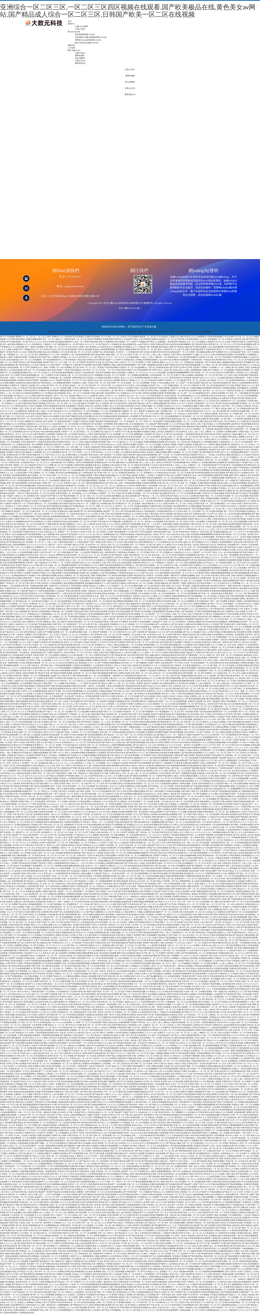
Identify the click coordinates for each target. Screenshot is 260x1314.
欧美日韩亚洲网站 (88, 994)
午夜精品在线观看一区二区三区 (46, 1097)
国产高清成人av (200, 704)
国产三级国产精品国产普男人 (219, 866)
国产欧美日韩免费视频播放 (67, 473)
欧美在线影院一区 (121, 342)
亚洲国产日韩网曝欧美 (121, 647)
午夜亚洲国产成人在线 (115, 681)
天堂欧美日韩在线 (44, 486)
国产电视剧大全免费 (227, 550)
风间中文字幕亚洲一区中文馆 (18, 645)
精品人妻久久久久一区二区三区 (202, 637)
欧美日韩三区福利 (142, 352)
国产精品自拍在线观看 (40, 1297)
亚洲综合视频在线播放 (136, 791)
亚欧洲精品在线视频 (245, 681)
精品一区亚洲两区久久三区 (141, 1138)
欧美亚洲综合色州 (216, 547)
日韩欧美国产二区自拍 (61, 696)
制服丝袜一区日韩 (34, 622)
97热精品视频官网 (147, 398)
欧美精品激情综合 (41, 488)
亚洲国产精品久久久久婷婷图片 (25, 897)
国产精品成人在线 (65, 1004)
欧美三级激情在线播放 (91, 478)
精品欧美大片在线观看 (135, 732)
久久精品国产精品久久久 (236, 950)
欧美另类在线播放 (63, 460)
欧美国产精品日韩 (128, 714)
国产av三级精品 (203, 398)
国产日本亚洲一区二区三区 (79, 1051)
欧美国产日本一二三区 (158, 385)
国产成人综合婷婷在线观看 (217, 383)
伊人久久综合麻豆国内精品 (222, 378)
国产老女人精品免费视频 (203, 1197)
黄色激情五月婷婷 (244, 632)
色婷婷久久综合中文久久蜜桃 (145, 596)
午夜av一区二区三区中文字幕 (29, 1112)
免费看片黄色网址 (60, 1153)
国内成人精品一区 (224, 483)
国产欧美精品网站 (27, 516)
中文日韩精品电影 (139, 570)
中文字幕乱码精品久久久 (235, 349)
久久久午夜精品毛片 (62, 1074)
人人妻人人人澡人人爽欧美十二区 (153, 357)
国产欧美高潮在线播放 (200, 473)
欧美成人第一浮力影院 (130, 627)
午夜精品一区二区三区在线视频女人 (133, 367)
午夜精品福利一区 (103, 575)
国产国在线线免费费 (92, 760)
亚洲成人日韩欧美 (243, 406)
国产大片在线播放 (86, 1225)
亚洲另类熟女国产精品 (139, 655)
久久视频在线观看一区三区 (188, 1076)
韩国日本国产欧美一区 (56, 624)
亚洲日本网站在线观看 (231, 527)
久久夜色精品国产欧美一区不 (239, 352)
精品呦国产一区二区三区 (10, 876)
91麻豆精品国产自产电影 (167, 609)
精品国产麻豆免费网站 (102, 570)
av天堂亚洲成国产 (69, 360)
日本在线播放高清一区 (138, 424)
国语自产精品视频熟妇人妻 (170, 938)
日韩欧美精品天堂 (79, 378)
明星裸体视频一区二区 (174, 393)
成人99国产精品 (94, 1089)
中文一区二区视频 (88, 504)
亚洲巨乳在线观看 (195, 701)
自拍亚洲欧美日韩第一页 (229, 794)
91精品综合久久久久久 (183, 552)
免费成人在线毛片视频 (52, 429)
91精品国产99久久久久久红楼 (218, 342)
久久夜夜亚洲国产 (82, 542)
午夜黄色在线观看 (61, 809)
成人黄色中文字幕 (64, 1112)
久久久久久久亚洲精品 (116, 1105)
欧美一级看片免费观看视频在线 (238, 1051)
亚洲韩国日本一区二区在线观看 (233, 401)
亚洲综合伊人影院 (209, 642)
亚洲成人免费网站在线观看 (136, 997)
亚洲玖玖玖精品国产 (45, 396)
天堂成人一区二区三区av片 (136, 789)
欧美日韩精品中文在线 (148, 891)
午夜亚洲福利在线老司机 (155, 871)
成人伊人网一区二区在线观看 (47, 480)
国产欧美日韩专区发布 (116, 753)
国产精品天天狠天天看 (65, 750)
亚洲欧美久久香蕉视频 (235, 796)
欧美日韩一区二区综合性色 (237, 1161)
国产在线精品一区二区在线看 (110, 899)
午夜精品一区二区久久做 (229, 488)
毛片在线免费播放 (80, 491)
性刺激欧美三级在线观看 (141, 647)
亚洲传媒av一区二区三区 (201, 920)
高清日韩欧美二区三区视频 (173, 750)
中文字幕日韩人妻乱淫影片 (132, 1115)
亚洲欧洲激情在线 (145, 542)
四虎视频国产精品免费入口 (121, 817)
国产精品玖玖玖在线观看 (49, 416)
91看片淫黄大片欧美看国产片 (182, 355)
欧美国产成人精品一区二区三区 (123, 876)
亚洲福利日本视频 (171, 498)
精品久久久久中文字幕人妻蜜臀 (104, 812)
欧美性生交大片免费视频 (111, 347)
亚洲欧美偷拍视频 (157, 1184)
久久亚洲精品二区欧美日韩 (161, 1266)
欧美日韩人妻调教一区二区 (125, 557)
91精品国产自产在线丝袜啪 (80, 740)
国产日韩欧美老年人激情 (62, 773)
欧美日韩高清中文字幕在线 (248, 814)
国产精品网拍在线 (55, 642)
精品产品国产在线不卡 (108, 658)
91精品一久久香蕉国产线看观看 (146, 547)
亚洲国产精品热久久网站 (177, 1071)
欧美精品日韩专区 (149, 1010)
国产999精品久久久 (232, 421)
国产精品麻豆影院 (142, 922)
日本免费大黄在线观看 (210, 845)
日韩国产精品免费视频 (215, 1166)
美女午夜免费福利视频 (151, 750)
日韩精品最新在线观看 (54, 1146)
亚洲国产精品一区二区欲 (41, 773)
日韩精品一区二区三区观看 (160, 1254)
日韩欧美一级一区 (150, 1025)
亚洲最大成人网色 (176, 337)
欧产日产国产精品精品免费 (77, 676)
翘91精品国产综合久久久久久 (15, 614)
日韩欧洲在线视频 (133, 678)
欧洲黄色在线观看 (199, 748)
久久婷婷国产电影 (95, 871)
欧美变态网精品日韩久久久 (201, 624)
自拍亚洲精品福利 (148, 1002)
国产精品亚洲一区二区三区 (165, 1094)
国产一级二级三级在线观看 (237, 1094)
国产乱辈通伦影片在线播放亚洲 (185, 1148)
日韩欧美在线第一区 (201, 514)
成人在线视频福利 (7, 812)
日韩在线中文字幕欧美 (119, 622)
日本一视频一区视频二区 (48, 367)
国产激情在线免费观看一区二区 (142, 776)
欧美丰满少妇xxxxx (109, 444)
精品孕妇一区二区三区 (9, 737)
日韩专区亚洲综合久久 (201, 1028)
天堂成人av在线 (35, 560)
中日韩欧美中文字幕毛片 (202, 614)
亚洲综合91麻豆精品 (230, 365)
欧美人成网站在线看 (121, 673)
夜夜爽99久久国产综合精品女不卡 (23, 1153)
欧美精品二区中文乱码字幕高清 (65, 439)
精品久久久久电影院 (219, 439)
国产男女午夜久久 (26, 670)
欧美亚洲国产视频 (143, 478)
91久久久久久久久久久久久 (37, 545)
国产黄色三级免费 (21, 748)
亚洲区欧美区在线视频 (38, 740)
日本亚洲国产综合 (66, 658)
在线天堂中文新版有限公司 (69, 529)
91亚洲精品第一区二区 (222, 997)
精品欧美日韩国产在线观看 (142, 914)
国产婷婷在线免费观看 (122, 547)
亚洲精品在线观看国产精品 (79, 1107)
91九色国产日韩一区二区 (55, 1228)
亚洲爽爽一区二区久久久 (182, 956)
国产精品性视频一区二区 (242, 670)
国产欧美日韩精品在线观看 (19, 966)
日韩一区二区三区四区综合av (98, 745)
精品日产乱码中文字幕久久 (214, 950)
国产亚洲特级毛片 (195, 442)
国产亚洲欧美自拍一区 (33, 884)
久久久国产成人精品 (181, 349)
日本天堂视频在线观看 (161, 647)
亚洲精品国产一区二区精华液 (150, 1169)
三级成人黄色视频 (113, 686)
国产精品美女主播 (232, 848)
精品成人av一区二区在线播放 (131, 442)
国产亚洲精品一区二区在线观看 (221, 370)
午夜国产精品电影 (90, 342)
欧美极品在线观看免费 (168, 1020)
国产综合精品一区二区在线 (176, 442)
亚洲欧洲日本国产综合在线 (114, 871)
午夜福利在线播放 (194, 622)
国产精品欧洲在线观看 (19, 786)
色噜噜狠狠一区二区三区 (204, 375)
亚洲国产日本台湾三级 (172, 742)
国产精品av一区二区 (85, 432)
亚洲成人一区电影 (146, 475)
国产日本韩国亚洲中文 (114, 783)
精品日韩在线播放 (115, 927)
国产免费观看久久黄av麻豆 (220, 617)
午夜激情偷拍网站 (133, 1205)
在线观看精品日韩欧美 (40, 938)
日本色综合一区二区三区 (89, 704)
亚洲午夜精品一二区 (48, 1159)
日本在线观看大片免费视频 (245, 355)
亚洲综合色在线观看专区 (118, 437)
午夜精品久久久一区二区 (158, 1043)
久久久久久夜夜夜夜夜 (21, 668)
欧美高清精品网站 (246, 853)
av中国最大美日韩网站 (103, 1110)
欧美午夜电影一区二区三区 (201, 373)
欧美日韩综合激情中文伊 (219, 686)
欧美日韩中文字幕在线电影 (49, 730)
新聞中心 (71, 24)
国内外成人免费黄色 (225, 611)
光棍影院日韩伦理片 (201, 1146)
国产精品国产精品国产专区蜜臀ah (169, 730)
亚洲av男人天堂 (167, 850)
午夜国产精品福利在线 (91, 894)
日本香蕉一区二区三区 (86, 486)
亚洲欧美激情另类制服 (12, 437)
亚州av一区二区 (73, 393)
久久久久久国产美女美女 (247, 953)
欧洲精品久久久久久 (140, 760)
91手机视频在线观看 (178, 519)
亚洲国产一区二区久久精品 (126, 419)
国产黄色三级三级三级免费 (169, 879)
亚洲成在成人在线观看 (226, 545)
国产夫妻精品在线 (184, 1189)
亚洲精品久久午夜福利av (141, 966)
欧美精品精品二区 (23, 1015)
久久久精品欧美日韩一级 (13, 879)
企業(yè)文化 (80, 61)
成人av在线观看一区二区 (101, 460)
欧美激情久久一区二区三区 (44, 745)
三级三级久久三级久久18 (78, 724)
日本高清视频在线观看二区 (146, 488)
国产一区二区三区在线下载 (191, 437)
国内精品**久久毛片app (175, 943)
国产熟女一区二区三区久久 (214, 391)
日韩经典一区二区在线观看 (211, 804)
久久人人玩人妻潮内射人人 (112, 699)
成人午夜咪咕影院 (86, 473)
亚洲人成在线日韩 (134, 665)
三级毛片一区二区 (66, 848)
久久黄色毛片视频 (129, 652)
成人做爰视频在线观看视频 (210, 568)
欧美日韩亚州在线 (162, 832)
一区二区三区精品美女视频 (97, 408)
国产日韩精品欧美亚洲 (130, 686)
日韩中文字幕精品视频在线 (71, 1017)
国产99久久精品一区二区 (220, 514)
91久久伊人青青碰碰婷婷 (110, 411)
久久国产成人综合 (147, 509)
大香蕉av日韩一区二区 (97, 383)
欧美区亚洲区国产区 (233, 493)
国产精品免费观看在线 (9, 848)
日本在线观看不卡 (233, 742)
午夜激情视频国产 (225, 542)
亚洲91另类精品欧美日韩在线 (92, 1202)
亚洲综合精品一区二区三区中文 (68, 478)
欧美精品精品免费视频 (168, 814)
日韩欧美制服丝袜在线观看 (230, 884)
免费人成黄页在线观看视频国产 (124, 365)
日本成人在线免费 (65, 758)
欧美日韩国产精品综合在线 (69, 504)
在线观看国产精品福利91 (194, 619)
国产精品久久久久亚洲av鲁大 (114, 742)
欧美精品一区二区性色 (180, 457)
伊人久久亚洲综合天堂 (249, 1099)
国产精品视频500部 (94, 999)
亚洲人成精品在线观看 (88, 442)
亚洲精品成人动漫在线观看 (69, 511)
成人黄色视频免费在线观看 (110, 640)
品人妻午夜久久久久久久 (78, 979)
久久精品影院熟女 (59, 979)
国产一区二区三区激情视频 (44, 789)
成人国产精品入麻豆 (110, 362)
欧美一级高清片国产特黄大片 (47, 496)
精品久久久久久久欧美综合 (11, 871)
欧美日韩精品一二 (76, 1277)
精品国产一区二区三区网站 (25, 511)
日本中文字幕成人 (34, 920)
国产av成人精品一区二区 (160, 1017)
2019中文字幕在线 (44, 760)
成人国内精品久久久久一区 (137, 501)
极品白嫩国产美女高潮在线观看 (210, 927)
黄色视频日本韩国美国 (97, 755)
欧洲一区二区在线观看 (153, 421)
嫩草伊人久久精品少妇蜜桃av (214, 722)
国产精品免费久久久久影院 (74, 527)
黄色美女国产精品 (81, 611)
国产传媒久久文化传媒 (238, 730)
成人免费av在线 (216, 902)
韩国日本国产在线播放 (107, 799)
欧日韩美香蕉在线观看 (168, 1115)
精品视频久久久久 (47, 380)
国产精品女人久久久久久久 (146, 1051)
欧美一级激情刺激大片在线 (14, 663)
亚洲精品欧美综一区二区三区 (43, 478)
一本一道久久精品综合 (220, 683)
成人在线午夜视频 (46, 719)
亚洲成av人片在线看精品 (58, 992)
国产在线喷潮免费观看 (59, 1166)
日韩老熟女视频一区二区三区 (231, 563)
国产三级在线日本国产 (190, 712)
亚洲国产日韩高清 (80, 421)
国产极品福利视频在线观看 (131, 470)
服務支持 (71, 45)
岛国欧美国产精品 (97, 714)
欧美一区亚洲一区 (86, 814)
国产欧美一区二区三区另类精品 (226, 1151)
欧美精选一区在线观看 (235, 635)
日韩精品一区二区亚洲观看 (27, 730)
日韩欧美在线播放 (81, 974)
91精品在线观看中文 (157, 812)
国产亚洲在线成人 (44, 383)
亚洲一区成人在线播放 (15, 907)
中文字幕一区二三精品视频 (237, 393)
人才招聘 (71, 48)
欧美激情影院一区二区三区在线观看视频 (167, 478)
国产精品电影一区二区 (244, 1138)
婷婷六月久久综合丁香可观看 (178, 586)
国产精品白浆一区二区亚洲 (27, 601)
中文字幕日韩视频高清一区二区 (51, 709)
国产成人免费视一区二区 (114, 1117)
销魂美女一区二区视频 (131, 730)
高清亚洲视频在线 (17, 997)
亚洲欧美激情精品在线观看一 (178, 470)
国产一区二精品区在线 (142, 1279)
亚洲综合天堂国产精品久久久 (153, 688)
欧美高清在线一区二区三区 (46, 855)
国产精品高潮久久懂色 (233, 547)
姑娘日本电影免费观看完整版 (172, 876)
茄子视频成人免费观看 (224, 750)
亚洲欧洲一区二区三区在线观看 (89, 1130)
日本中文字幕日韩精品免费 (162, 1125)
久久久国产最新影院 (167, 1202)
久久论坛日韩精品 (90, 691)
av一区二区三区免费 (58, 388)
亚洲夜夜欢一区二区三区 (230, 498)
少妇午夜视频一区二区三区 (129, 958)
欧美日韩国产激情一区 (236, 1012)
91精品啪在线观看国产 (92, 537)
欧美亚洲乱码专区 (175, 840)
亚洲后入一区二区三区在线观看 (135, 1256)
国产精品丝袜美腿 (134, 750)
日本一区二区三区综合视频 (27, 812)
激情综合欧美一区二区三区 (75, 339)
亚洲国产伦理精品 (19, 1079)
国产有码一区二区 (42, 1272)
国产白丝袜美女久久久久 (227, 1010)
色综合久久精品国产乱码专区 (241, 426)
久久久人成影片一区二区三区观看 (64, 1297)
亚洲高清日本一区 (175, 357)
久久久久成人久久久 (202, 948)
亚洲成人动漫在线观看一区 (11, 367)
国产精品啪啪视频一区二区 (199, 596)
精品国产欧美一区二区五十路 (54, 640)
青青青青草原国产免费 (45, 686)
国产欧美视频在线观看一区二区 (199, 1300)
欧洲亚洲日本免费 (78, 686)
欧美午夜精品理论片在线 (179, 992)
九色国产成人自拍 (21, 681)
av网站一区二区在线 (104, 1302)
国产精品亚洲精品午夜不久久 (166, 606)
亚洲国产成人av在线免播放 (33, 437)
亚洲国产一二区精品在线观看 (233, 460)
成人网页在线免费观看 (149, 796)
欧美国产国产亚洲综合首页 (224, 624)
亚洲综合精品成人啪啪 (82, 601)
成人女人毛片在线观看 (63, 465)
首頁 (69, 21)
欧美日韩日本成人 (216, 421)
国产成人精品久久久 (157, 545)
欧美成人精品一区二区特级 (245, 658)
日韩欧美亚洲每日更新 (46, 442)
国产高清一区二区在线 (26, 419)
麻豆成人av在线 (158, 1300)
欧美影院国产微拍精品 (177, 342)
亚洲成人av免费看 (125, 1295)
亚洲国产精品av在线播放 (140, 1061)
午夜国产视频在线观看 (217, 444)
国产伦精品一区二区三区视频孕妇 (97, 1017)
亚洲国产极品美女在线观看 (58, 1192)
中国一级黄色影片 (132, 527)
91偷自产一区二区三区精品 (197, 943)
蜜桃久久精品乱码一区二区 (20, 624)
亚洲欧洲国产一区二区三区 (217, 763)
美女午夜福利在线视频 (219, 968)
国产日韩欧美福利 (208, 1097)
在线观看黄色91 (9, 927)
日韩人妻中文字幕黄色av (18, 1089)
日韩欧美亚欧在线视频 (83, 465)
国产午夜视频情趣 (96, 1117)
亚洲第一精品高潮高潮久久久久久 (148, 504)
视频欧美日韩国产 (48, 460)
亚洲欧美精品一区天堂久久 (178, 637)
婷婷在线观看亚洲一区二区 (175, 599)
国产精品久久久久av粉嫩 (213, 1040)
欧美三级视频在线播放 (126, 457)
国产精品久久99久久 (53, 742)
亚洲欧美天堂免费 (59, 971)
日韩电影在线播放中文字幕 (75, 822)
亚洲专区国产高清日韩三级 (64, 927)
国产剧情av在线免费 (34, 807)
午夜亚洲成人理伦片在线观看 (161, 514)
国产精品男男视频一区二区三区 (73, 496)
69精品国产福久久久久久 (81, 563)
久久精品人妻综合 (191, 750)
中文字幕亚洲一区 (217, 853)
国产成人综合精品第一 (175, 434)
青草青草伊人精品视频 (238, 588)
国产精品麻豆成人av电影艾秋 (108, 498)
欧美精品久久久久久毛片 (198, 468)
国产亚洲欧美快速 (89, 1246)
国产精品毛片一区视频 (108, 344)
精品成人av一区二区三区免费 (237, 922)
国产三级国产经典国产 (92, 1115)
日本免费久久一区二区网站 (220, 367)
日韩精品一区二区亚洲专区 (111, 1084)
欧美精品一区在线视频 (91, 581)
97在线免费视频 (24, 794)
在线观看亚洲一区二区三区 (51, 501)
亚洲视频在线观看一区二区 (46, 457)
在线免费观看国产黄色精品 (163, 611)
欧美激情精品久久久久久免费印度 (194, 396)
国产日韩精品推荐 (121, 1282)
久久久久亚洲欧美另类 (157, 724)
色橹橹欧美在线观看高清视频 (230, 560)
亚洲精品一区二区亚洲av (148, 917)
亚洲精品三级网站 (235, 601)
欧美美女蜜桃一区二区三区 (90, 444)
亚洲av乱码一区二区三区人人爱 (65, 704)
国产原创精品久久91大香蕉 (141, 408)
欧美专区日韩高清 (202, 1174)
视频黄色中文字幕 (97, 1269)
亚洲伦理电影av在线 (136, 429)
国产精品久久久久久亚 (79, 650)
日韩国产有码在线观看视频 (25, 375)
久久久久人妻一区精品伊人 (121, 1094)
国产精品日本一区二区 (157, 858)
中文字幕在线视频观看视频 (141, 1182)
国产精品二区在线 (191, 545)
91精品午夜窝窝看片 (24, 930)
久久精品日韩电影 (15, 370)
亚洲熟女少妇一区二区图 (15, 591)
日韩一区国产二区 (198, 830)
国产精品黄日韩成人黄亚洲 (203, 344)
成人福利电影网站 (12, 1218)
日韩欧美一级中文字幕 (28, 1194)
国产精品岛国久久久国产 (227, 799)
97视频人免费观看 (144, 912)
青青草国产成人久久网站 (137, 1254)
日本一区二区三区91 (223, 344)
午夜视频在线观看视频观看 (204, 1105)
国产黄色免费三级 (140, 460)
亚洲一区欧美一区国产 (234, 1272)
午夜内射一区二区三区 (217, 1189)
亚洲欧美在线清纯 (29, 401)
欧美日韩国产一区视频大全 (61, 365)
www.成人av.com (195, 1120)
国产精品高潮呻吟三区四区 (194, 357)
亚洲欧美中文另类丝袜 (250, 421)
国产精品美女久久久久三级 (137, 753)
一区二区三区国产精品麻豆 (27, 830)
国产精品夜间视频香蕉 (109, 1048)
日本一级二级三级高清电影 (55, 871)
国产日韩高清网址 (30, 647)
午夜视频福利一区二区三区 (169, 712)
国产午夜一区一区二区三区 (14, 891)
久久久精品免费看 (161, 573)
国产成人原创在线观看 (241, 491)
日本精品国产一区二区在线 (16, 1166)
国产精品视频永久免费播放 (246, 750)
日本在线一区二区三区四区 (114, 375)
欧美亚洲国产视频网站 (101, 365)
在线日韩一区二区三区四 (94, 783)
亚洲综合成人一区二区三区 (81, 1058)
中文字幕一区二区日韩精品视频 (185, 1266)
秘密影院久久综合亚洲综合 (176, 432)
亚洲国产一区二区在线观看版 (83, 498)
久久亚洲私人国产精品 (96, 539)
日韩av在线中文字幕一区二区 (122, 465)
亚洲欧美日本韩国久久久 (51, 899)
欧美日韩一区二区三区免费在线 (222, 891)
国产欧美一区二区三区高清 (57, 385)
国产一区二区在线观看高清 (94, 950)
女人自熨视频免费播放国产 (238, 452)
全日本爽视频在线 (19, 521)
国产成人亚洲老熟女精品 (159, 367)
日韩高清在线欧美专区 (182, 516)
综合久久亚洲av (78, 347)
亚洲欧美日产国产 (7, 547)
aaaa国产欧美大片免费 (146, 344)
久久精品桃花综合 (63, 727)
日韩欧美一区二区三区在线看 (222, 647)
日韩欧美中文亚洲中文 (231, 863)
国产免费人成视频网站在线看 (150, 365)
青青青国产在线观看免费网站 (224, 388)
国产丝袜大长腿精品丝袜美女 (131, 1210)
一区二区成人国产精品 (98, 807)
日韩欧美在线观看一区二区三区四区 (53, 812)
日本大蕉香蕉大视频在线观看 (176, 899)
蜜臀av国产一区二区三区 (53, 483)
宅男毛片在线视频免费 (84, 462)
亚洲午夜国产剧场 (108, 457)
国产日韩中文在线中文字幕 (181, 367)
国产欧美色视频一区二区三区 (107, 922)
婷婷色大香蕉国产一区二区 (57, 850)
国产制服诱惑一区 (126, 635)
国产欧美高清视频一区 (134, 755)
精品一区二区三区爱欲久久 (236, 619)
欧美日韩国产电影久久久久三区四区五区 (202, 401)
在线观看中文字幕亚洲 (173, 763)
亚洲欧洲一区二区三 (129, 411)
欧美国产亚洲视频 (243, 362)
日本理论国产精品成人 (49, 940)
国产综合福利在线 (172, 1184)
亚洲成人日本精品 (157, 432)
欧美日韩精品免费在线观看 (145, 722)
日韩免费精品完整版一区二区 (101, 909)
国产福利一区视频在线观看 (245, 714)
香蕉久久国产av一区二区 (96, 709)
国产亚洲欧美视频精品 (98, 979)
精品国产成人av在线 (37, 385)
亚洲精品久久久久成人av (211, 807)
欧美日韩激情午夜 (7, 817)
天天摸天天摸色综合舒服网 (130, 956)
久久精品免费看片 (55, 583)
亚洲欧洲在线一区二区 (119, 694)
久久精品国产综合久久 (243, 604)
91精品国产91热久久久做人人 (89, 1028)
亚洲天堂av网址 (32, 426)
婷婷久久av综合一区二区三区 (217, 457)
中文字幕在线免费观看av (199, 853)
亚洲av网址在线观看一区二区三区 (173, 547)
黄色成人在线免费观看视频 (104, 349)
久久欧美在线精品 (63, 498)
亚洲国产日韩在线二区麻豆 (42, 863)
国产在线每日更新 (204, 635)
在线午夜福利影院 (117, 1205)
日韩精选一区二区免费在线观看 (205, 963)
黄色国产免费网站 (162, 868)
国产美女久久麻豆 (178, 1035)
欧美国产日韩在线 (97, 521)
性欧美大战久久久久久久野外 (108, 524)
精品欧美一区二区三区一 (48, 956)
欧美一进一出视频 (227, 480)
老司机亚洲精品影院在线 (33, 871)
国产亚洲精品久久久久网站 (97, 617)
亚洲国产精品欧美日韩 (172, 365)
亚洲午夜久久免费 (175, 539)
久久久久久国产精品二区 (235, 688)
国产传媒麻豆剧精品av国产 (91, 501)
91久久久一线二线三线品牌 (215, 411)
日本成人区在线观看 (111, 380)
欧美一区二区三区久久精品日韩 (70, 637)
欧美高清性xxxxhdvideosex (48, 804)
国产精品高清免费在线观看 (214, 627)
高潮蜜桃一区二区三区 (78, 1030)
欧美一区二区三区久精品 (47, 511)
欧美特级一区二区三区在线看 (43, 493)
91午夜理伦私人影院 (24, 1066)
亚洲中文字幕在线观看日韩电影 (183, 1053)
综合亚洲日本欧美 (101, 622)
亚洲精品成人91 (34, 614)
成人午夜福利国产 (61, 714)
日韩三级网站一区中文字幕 (106, 891)
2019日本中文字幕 (106, 642)
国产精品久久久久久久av (180, 496)
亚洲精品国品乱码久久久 (167, 511)
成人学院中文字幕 (42, 670)
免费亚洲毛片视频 (220, 475)
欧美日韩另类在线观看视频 (108, 796)
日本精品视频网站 (124, 848)
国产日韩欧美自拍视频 (236, 411)
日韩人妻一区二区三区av (169, 486)
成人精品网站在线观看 (126, 971)
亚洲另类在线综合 (10, 1246)
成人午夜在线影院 (203, 825)
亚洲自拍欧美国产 (197, 349)
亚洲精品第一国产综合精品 (205, 362)
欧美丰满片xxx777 (104, 647)
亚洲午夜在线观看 (182, 786)
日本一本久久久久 (124, 760)
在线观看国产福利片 (167, 1133)
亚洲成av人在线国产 (51, 807)
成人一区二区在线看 (134, 645)
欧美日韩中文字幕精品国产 (188, 655)
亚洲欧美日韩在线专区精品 (135, 452)
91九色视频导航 (20, 411)
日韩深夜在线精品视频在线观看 (152, 450)
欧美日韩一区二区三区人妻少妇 (83, 879)
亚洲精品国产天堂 (132, 681)
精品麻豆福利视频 (63, 686)
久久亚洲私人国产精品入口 (210, 1076)
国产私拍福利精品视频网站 (63, 373)
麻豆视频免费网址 (213, 699)
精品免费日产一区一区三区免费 (165, 912)
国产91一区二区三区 (189, 879)
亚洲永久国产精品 (34, 429)
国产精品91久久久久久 (116, 1053)
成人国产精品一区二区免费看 (155, 740)
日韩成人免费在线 (101, 694)
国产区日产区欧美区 (37, 974)
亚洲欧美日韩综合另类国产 (28, 380)
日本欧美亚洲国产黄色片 (132, 640)
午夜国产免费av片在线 (79, 401)
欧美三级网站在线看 (202, 645)
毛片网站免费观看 (92, 696)
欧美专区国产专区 (88, 1197)
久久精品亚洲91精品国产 (144, 1128)
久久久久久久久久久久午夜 (229, 565)
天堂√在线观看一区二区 (47, 514)
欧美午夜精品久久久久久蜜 (44, 766)
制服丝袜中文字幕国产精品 (42, 714)
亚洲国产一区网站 (195, 1107)
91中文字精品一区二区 (192, 1123)
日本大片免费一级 (207, 1058)
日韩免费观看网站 (189, 938)
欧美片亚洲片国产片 (211, 599)
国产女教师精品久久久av (45, 355)
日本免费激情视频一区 (157, 1099)
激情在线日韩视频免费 (75, 1272)
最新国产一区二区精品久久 (176, 414)
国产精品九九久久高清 (179, 832)
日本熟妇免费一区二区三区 (217, 521)
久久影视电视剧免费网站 (76, 550)
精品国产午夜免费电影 (215, 1135)
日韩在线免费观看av (205, 994)
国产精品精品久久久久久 (60, 411)
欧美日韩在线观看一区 (122, 491)
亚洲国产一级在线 (219, 640)
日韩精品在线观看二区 (123, 1128)
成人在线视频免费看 (99, 789)
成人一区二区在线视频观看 (100, 676)
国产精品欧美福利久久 (185, 439)
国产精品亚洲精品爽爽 (171, 678)
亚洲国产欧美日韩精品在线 (170, 419)
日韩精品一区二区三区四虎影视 (227, 958)
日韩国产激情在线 (48, 891)
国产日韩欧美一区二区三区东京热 (32, 506)
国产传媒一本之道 (160, 986)
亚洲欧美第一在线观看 (243, 647)
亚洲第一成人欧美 (182, 968)
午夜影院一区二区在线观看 (164, 1138)
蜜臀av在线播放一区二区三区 (179, 452)
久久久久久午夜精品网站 (150, 1076)
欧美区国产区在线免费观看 (174, 462)
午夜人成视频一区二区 (187, 398)
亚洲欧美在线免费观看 (108, 1146)
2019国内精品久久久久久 (20, 1030)
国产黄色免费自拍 (27, 1274)
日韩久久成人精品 (233, 925)
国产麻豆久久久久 (86, 357)
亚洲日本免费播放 (94, 339)
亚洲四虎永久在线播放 (15, 555)
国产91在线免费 (118, 614)
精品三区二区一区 (215, 501)
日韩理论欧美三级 (174, 909)
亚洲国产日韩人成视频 (19, 560)
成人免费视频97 (137, 658)
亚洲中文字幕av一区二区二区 (190, 1233)
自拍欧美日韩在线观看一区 (52, 735)
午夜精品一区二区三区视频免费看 (35, 676)
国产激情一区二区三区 (247, 1228)
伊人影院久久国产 (38, 706)
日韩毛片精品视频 (84, 349)
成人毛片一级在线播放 (247, 416)
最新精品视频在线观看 (201, 1004)
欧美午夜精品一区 (49, 837)
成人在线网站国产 (96, 1254)
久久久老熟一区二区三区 (68, 362)
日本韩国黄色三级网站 (52, 935)
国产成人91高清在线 (245, 773)
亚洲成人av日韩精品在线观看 (99, 378)
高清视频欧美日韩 (122, 701)
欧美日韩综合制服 (17, 450)
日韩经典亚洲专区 (30, 391)
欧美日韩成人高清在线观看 (11, 961)
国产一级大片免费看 (219, 601)
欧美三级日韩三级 (63, 534)
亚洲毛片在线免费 (133, 688)
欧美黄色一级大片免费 (103, 1251)
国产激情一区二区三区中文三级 (58, 347)
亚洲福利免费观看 (149, 483)
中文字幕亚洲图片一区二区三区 (163, 922)
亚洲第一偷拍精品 (88, 591)
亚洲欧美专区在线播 (20, 753)
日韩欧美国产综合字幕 (222, 1074)
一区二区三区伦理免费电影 (234, 876)
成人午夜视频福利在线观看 (38, 1079)
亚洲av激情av (143, 909)
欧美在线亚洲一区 (96, 837)
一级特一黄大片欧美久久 (107, 1218)
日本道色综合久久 (149, 794)
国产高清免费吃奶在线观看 (226, 791)
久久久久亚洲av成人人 (45, 873)
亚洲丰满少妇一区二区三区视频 (13, 529)
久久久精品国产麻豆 (247, 1058)
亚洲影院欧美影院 (97, 963)
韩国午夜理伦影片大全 (197, 660)
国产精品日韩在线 (7, 1117)
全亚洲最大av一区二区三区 (199, 1071)
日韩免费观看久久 (214, 907)
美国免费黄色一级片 (62, 1141)
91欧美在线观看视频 (70, 573)
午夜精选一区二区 (70, 444)
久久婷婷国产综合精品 (128, 1146)
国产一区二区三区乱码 (215, 619)
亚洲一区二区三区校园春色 (232, 655)
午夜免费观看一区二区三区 (42, 866)
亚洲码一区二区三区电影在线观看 (209, 511)
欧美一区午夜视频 (26, 737)
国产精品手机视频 (73, 781)
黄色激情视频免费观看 (99, 868)
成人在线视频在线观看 (49, 771)
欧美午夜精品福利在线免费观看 (21, 1092)
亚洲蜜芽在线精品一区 (42, 617)
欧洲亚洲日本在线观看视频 (166, 398)
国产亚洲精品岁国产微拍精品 (236, 817)
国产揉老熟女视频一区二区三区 (77, 776)
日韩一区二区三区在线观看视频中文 (167, 416)
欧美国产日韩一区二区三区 (235, 902)
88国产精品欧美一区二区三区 (173, 1176)
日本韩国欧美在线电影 (223, 835)
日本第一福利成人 (130, 1040)
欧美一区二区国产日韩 (143, 986)
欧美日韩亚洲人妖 (85, 902)
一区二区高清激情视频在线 (241, 843)
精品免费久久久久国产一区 (14, 932)
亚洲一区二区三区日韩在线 (195, 480)
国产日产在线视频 (7, 337)
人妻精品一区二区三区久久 (138, 373)
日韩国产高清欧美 (38, 1117)
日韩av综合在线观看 (113, 514)
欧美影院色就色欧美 (172, 981)
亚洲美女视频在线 (146, 516)
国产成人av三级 (168, 694)
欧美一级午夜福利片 (137, 694)
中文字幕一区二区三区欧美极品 (219, 357)
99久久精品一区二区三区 (74, 832)
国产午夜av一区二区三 (177, 740)
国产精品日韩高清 (89, 986)
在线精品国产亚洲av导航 (126, 1056)
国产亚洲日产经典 (21, 468)
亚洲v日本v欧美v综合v (218, 396)
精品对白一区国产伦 (177, 984)
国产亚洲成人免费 (126, 1174)
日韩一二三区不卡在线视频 (49, 1194)
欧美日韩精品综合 (249, 465)
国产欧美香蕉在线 (7, 627)
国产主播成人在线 (119, 429)
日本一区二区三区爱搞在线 (115, 1092)
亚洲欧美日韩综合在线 (185, 1010)
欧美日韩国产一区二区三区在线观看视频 (55, 601)
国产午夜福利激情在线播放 (203, 516)
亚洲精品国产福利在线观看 (123, 1051)
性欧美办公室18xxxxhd (160, 468)
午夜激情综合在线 (7, 565)
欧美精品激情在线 (194, 766)
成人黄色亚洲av (193, 714)
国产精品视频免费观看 (88, 480)
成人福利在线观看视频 (201, 881)
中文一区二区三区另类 (193, 1169)
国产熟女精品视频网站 (94, 735)
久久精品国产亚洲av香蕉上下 (127, 1074)
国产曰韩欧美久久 (222, 974)
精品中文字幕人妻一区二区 (147, 953)
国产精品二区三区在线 (137, 940)
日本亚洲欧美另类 (54, 914)
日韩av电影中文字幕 (201, 914)
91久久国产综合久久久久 (51, 455)
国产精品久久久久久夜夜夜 (54, 560)
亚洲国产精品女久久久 (56, 976)
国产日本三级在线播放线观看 (147, 861)
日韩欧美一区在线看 (154, 575)
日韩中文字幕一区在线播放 (194, 521)
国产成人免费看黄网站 (181, 881)
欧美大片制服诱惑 (106, 342)
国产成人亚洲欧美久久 (248, 1053)
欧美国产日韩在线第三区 (214, 755)
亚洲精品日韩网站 (179, 660)
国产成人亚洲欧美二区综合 (11, 678)
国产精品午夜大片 (233, 473)
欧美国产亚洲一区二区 (127, 855)
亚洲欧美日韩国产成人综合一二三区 (26, 640)
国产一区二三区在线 (85, 606)
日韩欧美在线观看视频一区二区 (206, 966)
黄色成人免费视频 (108, 1028)
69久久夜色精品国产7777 (36, 1071)
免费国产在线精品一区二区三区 (65, 357)
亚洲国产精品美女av (230, 1143)
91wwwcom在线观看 (158, 373)
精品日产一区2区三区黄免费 (60, 545)
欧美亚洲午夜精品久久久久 (90, 945)
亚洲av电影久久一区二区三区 (206, 884)
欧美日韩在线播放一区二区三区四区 (62, 1066)
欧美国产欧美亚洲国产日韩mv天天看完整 (90, 925)
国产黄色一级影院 (146, 578)
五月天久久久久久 (111, 1030)
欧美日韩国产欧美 (179, 1212)
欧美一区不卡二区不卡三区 (21, 434)
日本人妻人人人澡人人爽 (239, 1179)
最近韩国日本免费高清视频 (99, 724)
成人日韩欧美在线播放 (125, 534)
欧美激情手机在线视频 (141, 963)
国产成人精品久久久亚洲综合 (79, 437)
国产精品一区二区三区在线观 (222, 665)
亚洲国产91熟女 (139, 426)
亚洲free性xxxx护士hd (157, 1071)
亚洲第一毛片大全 (92, 791)
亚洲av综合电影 (90, 509)
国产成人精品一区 (162, 866)
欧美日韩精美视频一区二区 (23, 855)
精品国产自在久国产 (217, 450)
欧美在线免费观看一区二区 (183, 704)
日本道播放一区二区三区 (148, 1179)
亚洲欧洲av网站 (108, 945)
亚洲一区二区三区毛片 (15, 807)
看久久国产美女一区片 (226, 406)
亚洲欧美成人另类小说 (63, 1092)
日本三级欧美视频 (54, 573)
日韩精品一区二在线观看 (176, 450)
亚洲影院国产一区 (132, 1272)
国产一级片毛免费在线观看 (89, 914)
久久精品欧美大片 (143, 1112)
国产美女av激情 (22, 637)
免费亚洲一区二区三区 (39, 604)
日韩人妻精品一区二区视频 (19, 853)
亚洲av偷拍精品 (12, 360)
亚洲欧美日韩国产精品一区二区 (204, 496)
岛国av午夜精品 (56, 570)
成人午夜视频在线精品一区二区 (126, 1302)
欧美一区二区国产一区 (180, 383)
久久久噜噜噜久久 (159, 563)
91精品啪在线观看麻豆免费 (224, 1220)
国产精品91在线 (85, 570)
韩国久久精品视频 (51, 1202)
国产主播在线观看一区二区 (234, 1259)
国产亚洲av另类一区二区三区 (106, 473)
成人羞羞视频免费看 (119, 629)
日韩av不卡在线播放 (126, 537)
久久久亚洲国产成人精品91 (142, 668)
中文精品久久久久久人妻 (127, 917)
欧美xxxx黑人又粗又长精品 (202, 424)
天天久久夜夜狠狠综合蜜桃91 (166, 783)
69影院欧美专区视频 (13, 578)
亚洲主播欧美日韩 (121, 424)
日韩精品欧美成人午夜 (234, 609)
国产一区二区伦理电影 (228, 712)
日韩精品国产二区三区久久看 (206, 403)
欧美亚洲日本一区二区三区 (91, 529)
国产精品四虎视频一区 (197, 724)
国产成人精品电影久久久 (141, 1035)
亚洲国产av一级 (174, 391)
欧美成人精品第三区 (67, 956)
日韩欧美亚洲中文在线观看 (137, 1215)
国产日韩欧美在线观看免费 (234, 724)
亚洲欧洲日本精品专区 (53, 444)
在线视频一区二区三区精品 (242, 1297)
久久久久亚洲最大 (193, 945)
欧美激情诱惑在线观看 (208, 758)
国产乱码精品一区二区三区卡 (45, 945)
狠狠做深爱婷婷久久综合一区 (70, 342)
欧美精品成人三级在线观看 (143, 961)
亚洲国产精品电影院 (181, 524)
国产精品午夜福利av (79, 1141)
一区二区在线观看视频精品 (132, 1089)
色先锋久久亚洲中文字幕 (72, 935)
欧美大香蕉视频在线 (83, 1241)
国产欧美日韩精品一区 (89, 701)
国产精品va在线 (47, 1169)
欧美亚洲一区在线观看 (215, 830)
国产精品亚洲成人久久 (25, 365)
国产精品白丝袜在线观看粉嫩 (145, 455)
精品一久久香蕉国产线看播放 (95, 632)
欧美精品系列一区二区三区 (114, 501)
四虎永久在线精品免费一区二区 (82, 886)
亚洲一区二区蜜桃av (64, 968)
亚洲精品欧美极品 (225, 1251)
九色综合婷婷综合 (86, 596)
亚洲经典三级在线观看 (242, 920)
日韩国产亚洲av (164, 768)
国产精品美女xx (131, 539)
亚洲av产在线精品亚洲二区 (17, 537)
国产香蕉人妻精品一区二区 (16, 465)
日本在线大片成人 (199, 986)
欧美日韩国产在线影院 (108, 1189)
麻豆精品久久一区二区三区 (11, 843)
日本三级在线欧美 (159, 1200)
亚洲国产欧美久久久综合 (16, 352)
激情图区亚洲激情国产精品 (75, 853)
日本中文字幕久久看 (243, 1148)
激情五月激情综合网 (189, 979)
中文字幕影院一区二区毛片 (18, 604)
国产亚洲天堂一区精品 (235, 850)
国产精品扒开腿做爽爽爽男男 (231, 1125)
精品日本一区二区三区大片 (151, 835)
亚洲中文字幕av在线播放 (184, 375)
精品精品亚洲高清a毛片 (207, 560)
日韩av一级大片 (187, 884)
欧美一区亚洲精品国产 (161, 1035)
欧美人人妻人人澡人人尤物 (234, 909)
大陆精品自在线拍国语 (94, 1015)
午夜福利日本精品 (38, 573)
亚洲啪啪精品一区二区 (50, 614)
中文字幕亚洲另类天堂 (92, 450)
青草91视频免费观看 (39, 414)
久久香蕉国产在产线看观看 (16, 971)
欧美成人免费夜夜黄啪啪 (39, 819)
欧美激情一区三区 (34, 1264)
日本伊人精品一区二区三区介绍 (207, 1038)
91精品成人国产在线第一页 (45, 421)
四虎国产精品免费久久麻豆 (167, 776)
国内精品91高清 (145, 539)
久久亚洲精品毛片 (207, 1128)
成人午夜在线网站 (171, 1058)
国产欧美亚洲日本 (182, 532)
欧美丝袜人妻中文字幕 (73, 688)
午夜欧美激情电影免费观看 (222, 930)
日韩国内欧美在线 (125, 573)
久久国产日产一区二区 (158, 1207)
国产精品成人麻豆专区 (183, 514)
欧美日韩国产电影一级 (182, 799)
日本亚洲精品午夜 (10, 794)
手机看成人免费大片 (155, 599)
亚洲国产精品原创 (95, 421)
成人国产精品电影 (52, 450)
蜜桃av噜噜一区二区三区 (116, 355)
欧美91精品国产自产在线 (16, 835)
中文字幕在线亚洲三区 (155, 396)
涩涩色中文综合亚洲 (91, 619)
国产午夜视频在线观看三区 (193, 1269)
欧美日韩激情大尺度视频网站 (185, 555)
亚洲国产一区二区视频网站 (58, 1133)
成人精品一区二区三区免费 (179, 473)
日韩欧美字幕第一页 (39, 992)
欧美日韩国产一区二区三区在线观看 (183, 758)
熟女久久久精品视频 (92, 637)
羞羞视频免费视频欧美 (111, 1284)
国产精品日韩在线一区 (137, 1236)
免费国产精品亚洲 (19, 904)
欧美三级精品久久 (42, 365)
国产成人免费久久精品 (241, 367)
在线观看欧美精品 (176, 619)
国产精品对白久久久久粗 (13, 632)
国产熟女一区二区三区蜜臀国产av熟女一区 (132, 468)
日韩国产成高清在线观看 (66, 827)
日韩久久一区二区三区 (57, 724)
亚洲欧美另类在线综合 (161, 491)
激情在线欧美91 (174, 460)
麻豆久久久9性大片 (100, 1243)
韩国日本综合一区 (209, 766)
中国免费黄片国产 (166, 1179)
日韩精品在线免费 (244, 1102)
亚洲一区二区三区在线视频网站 (99, 1061)
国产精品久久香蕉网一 (162, 881)
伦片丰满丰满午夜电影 (237, 519)
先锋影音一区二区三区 (147, 1146)
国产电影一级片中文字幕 (228, 719)
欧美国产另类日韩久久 (209, 768)
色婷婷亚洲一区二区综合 (214, 1256)
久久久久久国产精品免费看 (197, 686)
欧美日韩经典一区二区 (173, 521)
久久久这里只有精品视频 (47, 1130)
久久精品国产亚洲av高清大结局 (23, 873)
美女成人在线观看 (75, 760)
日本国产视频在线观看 (198, 891)
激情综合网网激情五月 (38, 681)
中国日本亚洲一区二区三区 (201, 524)
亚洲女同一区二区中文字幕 (99, 385)
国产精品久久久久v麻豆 (98, 974)
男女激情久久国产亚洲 (101, 563)
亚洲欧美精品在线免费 (158, 753)
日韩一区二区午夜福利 (141, 817)
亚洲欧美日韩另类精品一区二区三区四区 (230, 534)
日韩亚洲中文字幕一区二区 (231, 1115)
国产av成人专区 (118, 740)
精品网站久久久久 (150, 665)
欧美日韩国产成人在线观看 (96, 568)
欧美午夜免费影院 (156, 501)
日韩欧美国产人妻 (84, 1066)
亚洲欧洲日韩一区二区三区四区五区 (240, 478)
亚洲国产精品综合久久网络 (124, 447)
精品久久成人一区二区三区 (77, 560)
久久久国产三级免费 (135, 632)
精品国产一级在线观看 (158, 840)
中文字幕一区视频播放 (166, 1002)
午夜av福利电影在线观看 (50, 432)
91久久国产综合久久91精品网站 (159, 930)
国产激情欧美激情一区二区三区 (69, 817)
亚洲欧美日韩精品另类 (200, 586)
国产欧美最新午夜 (219, 352)
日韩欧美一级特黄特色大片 (223, 1153)
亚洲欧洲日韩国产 (21, 357)
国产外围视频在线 (213, 581)
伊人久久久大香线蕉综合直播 (29, 712)
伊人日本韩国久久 (82, 635)
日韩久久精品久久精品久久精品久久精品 (172, 696)
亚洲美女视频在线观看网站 (189, 807)
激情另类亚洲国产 (64, 421)
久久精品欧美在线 (165, 665)
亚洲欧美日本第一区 (43, 696)
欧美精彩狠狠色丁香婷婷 (178, 976)
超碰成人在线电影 (73, 1261)
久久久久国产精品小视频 (179, 424)
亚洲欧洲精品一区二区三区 (227, 637)
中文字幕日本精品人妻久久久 (12, 850)
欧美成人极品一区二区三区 (56, 437)
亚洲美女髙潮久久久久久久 (235, 1159)
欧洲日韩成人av (114, 979)
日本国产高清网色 (127, 832)
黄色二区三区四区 (153, 1130)
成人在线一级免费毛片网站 (214, 701)
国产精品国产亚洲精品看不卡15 (134, 1212)
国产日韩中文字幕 (165, 891)
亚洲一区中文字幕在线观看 (200, 640)
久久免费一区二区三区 (82, 1022)
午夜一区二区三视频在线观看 (190, 1251)
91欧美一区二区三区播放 (193, 909)
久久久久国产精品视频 (187, 1045)
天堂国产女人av (75, 1256)
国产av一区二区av (61, 396)
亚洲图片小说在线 (175, 1207)
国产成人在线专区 (24, 943)
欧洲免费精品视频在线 (60, 516)
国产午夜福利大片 (197, 848)
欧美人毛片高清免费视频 (121, 724)
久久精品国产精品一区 (223, 783)
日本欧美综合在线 (46, 647)
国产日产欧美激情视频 (156, 426)
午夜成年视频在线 (33, 455)
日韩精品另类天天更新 (217, 899)
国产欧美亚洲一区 (181, 850)
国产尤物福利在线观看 (47, 1125)
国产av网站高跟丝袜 (150, 588)
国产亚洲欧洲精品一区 (15, 342)
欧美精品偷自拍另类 (25, 480)
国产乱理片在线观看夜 (12, 1238)
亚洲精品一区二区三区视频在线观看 (70, 408)
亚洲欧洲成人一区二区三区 (224, 706)
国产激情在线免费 (120, 881)
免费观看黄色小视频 (199, 370)
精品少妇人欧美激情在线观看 (235, 704)
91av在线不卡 (50, 637)
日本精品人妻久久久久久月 (123, 378)
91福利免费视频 (18, 545)
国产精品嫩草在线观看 (139, 432)
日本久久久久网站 (160, 771)
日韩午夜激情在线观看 (229, 1292)
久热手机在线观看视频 (237, 917)
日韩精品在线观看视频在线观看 (15, 791)
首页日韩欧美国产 (28, 442)
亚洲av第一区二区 (240, 1030)
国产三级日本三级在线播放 (125, 604)
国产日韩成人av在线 (231, 927)
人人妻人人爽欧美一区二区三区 (113, 619)
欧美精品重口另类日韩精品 (66, 647)
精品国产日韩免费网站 (21, 714)
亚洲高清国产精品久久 (215, 349)
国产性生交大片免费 (66, 958)
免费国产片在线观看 (148, 670)
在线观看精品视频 (19, 373)
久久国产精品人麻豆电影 (75, 709)
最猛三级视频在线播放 (226, 362)
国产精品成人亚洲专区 (35, 450)
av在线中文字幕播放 (138, 342)
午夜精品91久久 (241, 373)
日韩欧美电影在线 (110, 771)
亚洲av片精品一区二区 (230, 979)
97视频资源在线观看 (193, 876)
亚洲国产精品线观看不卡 (136, 1066)
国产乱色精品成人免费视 (77, 871)
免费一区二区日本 (67, 807)
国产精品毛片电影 (158, 586)
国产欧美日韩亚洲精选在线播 (171, 480)
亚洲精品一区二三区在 (101, 722)
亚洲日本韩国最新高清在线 (54, 406)
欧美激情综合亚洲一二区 (175, 1210)
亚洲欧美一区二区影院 (201, 886)
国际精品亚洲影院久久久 (35, 393)
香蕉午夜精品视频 (212, 868)
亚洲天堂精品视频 (36, 1017)
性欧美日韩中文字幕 (145, 1015)
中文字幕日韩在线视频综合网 (244, 344)
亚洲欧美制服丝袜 (147, 560)
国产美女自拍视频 (110, 1174)
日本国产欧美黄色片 (124, 596)
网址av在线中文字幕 (134, 766)
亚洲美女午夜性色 (246, 506)
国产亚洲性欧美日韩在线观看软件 (187, 845)
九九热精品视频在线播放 (81, 660)
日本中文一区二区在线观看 (40, 1089)
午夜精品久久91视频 (104, 886)
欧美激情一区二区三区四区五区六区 (116, 894)
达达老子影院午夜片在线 (62, 419)
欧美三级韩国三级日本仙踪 (234, 606)
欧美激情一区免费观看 (103, 424)
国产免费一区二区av (178, 935)
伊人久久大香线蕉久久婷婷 (34, 843)
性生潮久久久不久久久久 (247, 781)
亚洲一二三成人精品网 (25, 894)
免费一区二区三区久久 (105, 506)
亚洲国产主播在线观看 (200, 588)
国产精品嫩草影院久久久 (157, 976)
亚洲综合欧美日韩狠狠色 (181, 1028)
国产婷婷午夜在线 (76, 768)
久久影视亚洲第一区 (8, 398)
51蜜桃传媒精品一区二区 (73, 509)
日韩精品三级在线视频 (188, 1297)
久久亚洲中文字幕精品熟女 (123, 360)
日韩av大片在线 (18, 388)
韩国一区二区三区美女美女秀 (122, 1151)
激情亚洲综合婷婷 (201, 917)
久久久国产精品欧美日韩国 (231, 529)
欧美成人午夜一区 (44, 419)
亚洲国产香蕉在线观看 (203, 1030)
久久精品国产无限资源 (154, 899)
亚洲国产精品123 (146, 606)
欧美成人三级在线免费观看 (207, 1241)
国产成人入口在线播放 (58, 568)
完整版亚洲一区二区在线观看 (31, 1061)
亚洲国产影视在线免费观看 (109, 565)
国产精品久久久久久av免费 (243, 591)
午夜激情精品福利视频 (12, 557)
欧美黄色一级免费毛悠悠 (170, 429)
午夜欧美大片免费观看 (88, 547)
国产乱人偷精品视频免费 (156, 403)
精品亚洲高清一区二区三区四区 (59, 706)
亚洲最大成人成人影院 (14, 619)
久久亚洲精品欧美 (210, 953)
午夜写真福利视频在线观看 (126, 609)
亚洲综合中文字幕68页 (57, 681)
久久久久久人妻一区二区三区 (178, 1033)
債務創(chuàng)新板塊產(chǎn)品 (88, 40)
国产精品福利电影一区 (121, 570)
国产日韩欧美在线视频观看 (16, 920)
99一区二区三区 (252, 1012)
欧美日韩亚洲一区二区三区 (38, 1063)
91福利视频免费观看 (186, 706)
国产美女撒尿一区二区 (120, 1138)
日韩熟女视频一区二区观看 (152, 406)
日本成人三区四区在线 (42, 704)
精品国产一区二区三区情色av (160, 614)
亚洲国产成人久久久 (75, 678)
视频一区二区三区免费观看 (183, 601)
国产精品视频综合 (75, 370)
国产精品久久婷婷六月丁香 (62, 861)
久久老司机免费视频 (180, 930)
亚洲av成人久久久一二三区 (131, 498)
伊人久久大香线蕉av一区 (87, 426)
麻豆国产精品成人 (21, 1107)
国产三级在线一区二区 (65, 635)
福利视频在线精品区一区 (177, 724)
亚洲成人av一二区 (76, 863)
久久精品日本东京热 (215, 817)
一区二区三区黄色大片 (192, 539)
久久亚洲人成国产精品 (199, 421)
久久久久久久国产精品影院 (75, 881)
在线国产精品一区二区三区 (199, 1084)
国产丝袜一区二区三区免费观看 (84, 1233)
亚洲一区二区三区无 (203, 706)
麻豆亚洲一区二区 (61, 909)
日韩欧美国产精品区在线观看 (34, 403)
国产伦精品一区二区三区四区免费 (208, 1259)
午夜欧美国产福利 (180, 755)
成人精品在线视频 (123, 349)
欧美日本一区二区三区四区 (71, 452)
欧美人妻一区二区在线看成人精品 (37, 370)
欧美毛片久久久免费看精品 (195, 337)
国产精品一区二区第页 (80, 447)
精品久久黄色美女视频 (125, 1246)
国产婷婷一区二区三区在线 (210, 819)
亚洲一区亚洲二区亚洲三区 (105, 971)
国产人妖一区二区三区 (91, 1223)
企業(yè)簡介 (80, 53)
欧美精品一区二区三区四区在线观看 (122, 593)
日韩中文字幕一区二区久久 (128, 670)
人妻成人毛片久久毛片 (161, 534)
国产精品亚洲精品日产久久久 (240, 861)
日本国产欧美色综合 (182, 455)
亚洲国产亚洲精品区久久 (104, 468)
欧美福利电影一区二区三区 (123, 1187)
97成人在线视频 (143, 714)
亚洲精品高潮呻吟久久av (39, 1182)
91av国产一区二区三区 (115, 950)
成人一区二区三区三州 (215, 904)
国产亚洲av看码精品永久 (174, 699)
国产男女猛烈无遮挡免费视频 (37, 388)
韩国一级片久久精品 (16, 742)
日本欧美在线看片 (34, 483)
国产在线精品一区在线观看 (133, 899)
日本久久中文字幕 (174, 863)
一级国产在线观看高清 (149, 480)
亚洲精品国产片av (200, 444)
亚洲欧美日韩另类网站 (143, 771)
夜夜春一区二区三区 (89, 1279)
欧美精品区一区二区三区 (193, 416)
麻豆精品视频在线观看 (162, 781)
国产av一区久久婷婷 (191, 840)
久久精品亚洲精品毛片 (59, 1289)
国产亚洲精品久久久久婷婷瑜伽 (13, 424)
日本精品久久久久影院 (97, 843)
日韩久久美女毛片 (249, 812)
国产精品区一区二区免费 (57, 801)
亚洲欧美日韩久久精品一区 (38, 411)
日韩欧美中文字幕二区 (200, 385)
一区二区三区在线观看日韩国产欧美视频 (82, 1076)
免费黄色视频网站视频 (136, 853)
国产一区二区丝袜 (82, 904)
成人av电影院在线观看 (21, 773)
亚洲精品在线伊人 (185, 948)
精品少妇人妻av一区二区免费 (217, 1287)
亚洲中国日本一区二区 (235, 912)
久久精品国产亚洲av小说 (132, 339)
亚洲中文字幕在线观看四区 (214, 976)
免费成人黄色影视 (99, 437)
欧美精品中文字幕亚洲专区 (199, 1112)
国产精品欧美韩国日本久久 (214, 1202)
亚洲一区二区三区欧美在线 (172, 627)
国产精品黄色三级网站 (81, 460)
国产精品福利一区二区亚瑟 (101, 650)
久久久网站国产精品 (66, 557)
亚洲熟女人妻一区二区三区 (70, 375)
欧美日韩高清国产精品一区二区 (80, 966)
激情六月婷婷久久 (45, 830)
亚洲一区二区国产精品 (73, 619)
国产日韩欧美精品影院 (209, 550)
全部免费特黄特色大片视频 (184, 506)
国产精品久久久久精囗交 (249, 365)
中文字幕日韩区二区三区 (110, 414)
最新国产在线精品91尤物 (149, 411)
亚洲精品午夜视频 (101, 1079)
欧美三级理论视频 (137, 999)
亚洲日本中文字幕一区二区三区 (119, 809)
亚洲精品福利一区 (26, 491)
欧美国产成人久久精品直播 (182, 491)
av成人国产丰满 (164, 360)
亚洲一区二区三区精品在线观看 (186, 1125)
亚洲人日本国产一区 (145, 557)
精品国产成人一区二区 (146, 676)
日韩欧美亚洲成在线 (60, 1089)
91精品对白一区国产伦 (86, 855)
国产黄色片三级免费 (22, 573)
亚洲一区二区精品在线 (130, 1269)
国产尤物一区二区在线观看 (28, 460)
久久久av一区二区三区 (247, 1277)
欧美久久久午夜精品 (88, 899)
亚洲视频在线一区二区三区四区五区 (97, 1020)
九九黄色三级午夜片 (58, 791)
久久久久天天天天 (208, 745)
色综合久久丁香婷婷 (95, 853)
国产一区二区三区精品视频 (59, 552)
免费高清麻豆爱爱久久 (14, 1254)
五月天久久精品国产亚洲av (26, 709)
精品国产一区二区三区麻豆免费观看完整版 (185, 563)
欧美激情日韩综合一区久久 (67, 442)
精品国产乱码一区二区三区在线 (193, 380)
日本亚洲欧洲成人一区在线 (63, 1110)
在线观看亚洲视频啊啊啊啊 (178, 373)
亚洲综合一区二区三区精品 (180, 771)
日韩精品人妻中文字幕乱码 (45, 1302)
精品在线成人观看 (166, 347)
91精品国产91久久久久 (33, 953)
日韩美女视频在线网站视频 (15, 470)
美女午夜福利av (20, 429)
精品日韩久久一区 (44, 1233)
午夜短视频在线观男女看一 (43, 794)
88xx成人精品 (102, 591)
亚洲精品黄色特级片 (52, 593)
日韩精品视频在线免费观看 (170, 737)
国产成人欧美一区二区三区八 (85, 367)
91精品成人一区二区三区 (197, 1015)
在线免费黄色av (104, 426)
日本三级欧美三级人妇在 (92, 380)
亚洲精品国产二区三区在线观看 (57, 468)
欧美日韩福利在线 (237, 660)
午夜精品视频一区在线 (115, 539)
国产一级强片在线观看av (35, 347)
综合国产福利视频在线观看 (76, 984)
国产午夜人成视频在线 (213, 909)
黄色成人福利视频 (88, 976)
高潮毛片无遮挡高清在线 (161, 714)
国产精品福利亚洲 (248, 927)
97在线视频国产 (201, 670)
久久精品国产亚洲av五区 (85, 1007)
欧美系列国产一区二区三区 (39, 835)
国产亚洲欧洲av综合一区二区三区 (104, 635)
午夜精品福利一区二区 (46, 727)
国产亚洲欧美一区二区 (159, 1187)
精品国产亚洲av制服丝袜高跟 (152, 1269)
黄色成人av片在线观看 (154, 521)
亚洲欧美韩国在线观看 (28, 1179)
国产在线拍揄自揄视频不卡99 (202, 786)
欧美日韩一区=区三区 (82, 645)
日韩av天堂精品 (223, 1033)
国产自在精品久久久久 (150, 1272)
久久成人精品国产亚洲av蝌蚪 (244, 1004)
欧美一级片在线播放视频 (118, 591)
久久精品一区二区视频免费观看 (99, 881)
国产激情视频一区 (152, 429)
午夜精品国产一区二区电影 (179, 920)
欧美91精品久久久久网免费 (25, 750)
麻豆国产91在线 (195, 976)
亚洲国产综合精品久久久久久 (123, 660)
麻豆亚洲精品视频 (165, 755)
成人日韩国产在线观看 (14, 958)
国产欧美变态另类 (233, 398)
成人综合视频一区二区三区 (33, 542)
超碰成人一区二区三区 (78, 385)
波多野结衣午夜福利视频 (241, 424)
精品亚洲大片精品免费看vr (106, 855)
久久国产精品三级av (18, 622)
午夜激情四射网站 (15, 953)
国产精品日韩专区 (218, 586)
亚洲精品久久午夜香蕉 (240, 470)
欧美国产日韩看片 (200, 367)
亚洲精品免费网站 (188, 575)
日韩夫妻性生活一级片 (19, 1017)
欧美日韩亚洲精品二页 (160, 1135)
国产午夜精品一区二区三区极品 (212, 732)
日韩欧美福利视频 (150, 956)
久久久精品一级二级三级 (211, 365)
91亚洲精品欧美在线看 (176, 789)
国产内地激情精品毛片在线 (238, 450)
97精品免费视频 (119, 1287)
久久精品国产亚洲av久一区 (103, 873)
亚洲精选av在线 (203, 773)
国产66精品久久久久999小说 (28, 1176)
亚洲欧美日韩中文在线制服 (161, 506)
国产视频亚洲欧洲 (115, 1289)
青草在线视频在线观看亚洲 (120, 902)
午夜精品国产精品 (115, 388)
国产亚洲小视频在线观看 (244, 948)
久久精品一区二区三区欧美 (115, 337)
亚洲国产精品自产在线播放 (148, 683)
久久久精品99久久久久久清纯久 (220, 748)
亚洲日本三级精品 (128, 380)
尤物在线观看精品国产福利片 (234, 581)
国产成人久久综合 (131, 1243)
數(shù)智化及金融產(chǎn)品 (87, 43)
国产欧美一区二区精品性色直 (210, 593)
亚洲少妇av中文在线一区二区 (140, 881)
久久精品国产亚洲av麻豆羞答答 (67, 591)
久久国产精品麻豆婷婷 (203, 1254)
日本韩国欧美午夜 (86, 424)
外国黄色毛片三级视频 (21, 349)
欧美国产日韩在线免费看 (108, 367)
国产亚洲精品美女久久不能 (124, 1292)
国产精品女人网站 (105, 683)
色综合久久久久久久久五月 (247, 984)
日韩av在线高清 (237, 575)
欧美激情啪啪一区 (71, 570)
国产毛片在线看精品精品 (35, 850)
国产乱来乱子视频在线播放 (182, 676)
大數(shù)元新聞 (81, 26)
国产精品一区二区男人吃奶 (226, 375)
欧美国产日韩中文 (71, 922)
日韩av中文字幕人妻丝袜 (24, 488)
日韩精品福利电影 (82, 789)
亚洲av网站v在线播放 (187, 994)
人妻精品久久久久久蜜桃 (182, 1110)
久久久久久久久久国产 (61, 660)
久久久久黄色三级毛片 (103, 604)
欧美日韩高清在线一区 (66, 1302)
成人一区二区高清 (186, 486)
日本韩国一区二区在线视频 (241, 709)
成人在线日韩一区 (116, 1243)
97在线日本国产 (236, 504)
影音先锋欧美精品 (99, 593)
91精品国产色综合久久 (227, 758)
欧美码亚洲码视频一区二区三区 (210, 1284)
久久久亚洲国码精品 (178, 468)
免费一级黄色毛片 (51, 586)
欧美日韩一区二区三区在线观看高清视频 (184, 493)
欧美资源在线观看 (56, 688)
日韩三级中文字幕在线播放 (210, 1266)
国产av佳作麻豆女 (163, 624)
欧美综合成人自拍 (238, 1015)
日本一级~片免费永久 (70, 899)
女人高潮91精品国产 (199, 897)
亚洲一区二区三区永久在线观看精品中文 (238, 1076)
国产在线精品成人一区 (186, 794)
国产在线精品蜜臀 (122, 1266)
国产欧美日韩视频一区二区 (136, 614)
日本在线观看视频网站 (130, 560)
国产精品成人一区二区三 (224, 694)
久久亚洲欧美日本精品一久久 (159, 1148)
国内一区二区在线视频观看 (73, 1084)
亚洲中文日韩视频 (71, 1218)
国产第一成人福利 (23, 1117)
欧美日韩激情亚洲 (87, 938)
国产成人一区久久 (226, 509)
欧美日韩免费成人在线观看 (157, 748)
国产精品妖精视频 (34, 362)
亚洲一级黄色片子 (239, 645)
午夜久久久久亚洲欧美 (161, 1028)
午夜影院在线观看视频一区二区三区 (244, 1230)
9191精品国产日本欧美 (200, 647)
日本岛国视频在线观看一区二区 (94, 1040)
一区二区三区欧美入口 (77, 681)
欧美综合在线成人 (31, 1099)
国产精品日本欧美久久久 (196, 1117)
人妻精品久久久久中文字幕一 (87, 1156)
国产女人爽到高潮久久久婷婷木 (156, 1097)
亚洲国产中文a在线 (247, 488)
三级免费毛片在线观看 (88, 439)
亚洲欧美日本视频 (224, 491)
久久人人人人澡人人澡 (210, 529)
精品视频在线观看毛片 (94, 583)
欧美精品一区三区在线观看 (80, 1287)
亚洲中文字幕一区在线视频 (248, 1010)
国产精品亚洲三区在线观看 (117, 1107)
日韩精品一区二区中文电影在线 (87, 719)
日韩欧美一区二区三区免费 (64, 1148)
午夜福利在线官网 (218, 1035)
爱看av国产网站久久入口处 (127, 450)
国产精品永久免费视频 (109, 1200)
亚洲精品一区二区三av (157, 1087)
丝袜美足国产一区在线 (196, 1063)
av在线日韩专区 (237, 683)
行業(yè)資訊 (80, 29)
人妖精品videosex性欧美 (125, 486)
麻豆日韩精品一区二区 (36, 475)
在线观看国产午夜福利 (75, 406)
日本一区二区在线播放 (196, 342)
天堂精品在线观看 (49, 529)
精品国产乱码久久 (52, 537)
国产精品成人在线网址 (149, 814)
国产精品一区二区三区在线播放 (234, 568)
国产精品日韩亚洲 (224, 676)
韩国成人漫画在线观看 (25, 673)
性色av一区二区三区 (236, 360)
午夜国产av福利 (12, 496)
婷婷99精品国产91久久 (103, 434)
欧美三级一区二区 (227, 940)
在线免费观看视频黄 (49, 1161)
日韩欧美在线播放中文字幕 (88, 956)
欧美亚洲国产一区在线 (35, 1146)
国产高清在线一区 (84, 827)
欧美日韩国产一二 (114, 1097)
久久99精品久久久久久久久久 (51, 527)
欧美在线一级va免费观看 (33, 444)
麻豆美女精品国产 (38, 1192)
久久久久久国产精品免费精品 (229, 945)
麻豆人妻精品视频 (73, 796)
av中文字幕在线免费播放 (216, 1184)
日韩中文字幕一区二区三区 (138, 355)
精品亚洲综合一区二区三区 (140, 555)
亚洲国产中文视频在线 (226, 1187)
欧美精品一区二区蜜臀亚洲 (11, 858)
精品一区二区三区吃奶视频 (113, 1272)
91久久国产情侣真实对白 (122, 426)
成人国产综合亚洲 (86, 694)
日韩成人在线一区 (26, 1223)
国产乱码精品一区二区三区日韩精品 (91, 599)
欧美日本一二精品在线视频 (42, 599)
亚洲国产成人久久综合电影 (113, 406)
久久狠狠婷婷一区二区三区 (188, 804)
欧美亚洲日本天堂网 (154, 742)
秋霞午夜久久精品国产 (84, 604)
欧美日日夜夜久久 (96, 401)
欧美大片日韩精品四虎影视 (82, 468)
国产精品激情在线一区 (129, 781)
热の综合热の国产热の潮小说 (241, 570)
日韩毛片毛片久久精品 (243, 768)
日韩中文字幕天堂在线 (38, 583)
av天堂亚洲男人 (104, 391)
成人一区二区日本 (236, 532)
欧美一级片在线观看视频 (231, 879)
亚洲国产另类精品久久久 (202, 1220)
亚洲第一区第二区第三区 (22, 408)
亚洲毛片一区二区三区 (124, 506)
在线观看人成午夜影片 (162, 971)
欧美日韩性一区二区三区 (57, 475)
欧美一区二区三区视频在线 (46, 894)
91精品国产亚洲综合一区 (90, 858)
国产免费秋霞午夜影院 (246, 894)
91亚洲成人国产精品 (76, 791)
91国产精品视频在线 (235, 722)
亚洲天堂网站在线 (136, 1079)
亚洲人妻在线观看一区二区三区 (192, 912)
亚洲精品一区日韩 (205, 1297)
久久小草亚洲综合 (152, 850)
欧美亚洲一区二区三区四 (136, 845)
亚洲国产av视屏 (11, 504)
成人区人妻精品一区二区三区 (227, 578)
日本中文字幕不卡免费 (101, 629)
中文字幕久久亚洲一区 (183, 663)
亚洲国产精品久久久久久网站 (199, 519)
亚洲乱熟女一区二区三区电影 (31, 1202)
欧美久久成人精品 (214, 863)
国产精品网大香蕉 (204, 1161)
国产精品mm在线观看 (55, 776)
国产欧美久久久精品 (158, 909)
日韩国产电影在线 (42, 516)
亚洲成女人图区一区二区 (241, 1105)
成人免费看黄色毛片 (158, 447)
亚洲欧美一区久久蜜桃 (23, 1094)
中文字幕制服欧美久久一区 (64, 344)
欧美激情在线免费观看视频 (14, 539)
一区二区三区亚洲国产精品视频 (154, 493)
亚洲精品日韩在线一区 (101, 660)
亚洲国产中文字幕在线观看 (137, 370)
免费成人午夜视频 (155, 1117)
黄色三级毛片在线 (222, 575)
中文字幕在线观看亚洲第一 (112, 637)
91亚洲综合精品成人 (244, 1233)
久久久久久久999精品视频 (127, 357)
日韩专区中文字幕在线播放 (213, 493)
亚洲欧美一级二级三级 (119, 1079)
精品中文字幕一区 (80, 545)
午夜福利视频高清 (208, 1022)
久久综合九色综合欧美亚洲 (161, 465)
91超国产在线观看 (184, 444)
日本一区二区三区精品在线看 (178, 1061)
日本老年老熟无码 (173, 635)
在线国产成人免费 (58, 1135)
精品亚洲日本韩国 (221, 429)
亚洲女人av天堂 (53, 845)
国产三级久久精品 (97, 1107)
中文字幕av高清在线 (83, 1094)
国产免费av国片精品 (233, 976)
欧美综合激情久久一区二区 (218, 822)
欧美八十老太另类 (73, 717)
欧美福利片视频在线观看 (81, 609)
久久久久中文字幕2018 (15, 912)
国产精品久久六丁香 (116, 1066)
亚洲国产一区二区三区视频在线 (35, 763)
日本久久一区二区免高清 (116, 396)
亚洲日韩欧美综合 (119, 1025)
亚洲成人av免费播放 (58, 755)
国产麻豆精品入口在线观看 (144, 1295)
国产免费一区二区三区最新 (141, 1063)
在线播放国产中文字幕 (135, 391)
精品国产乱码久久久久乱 (151, 686)
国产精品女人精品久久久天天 (202, 760)
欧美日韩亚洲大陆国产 (102, 360)
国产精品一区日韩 (60, 760)
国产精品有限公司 (46, 879)
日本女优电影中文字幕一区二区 (235, 337)
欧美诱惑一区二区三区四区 (236, 755)
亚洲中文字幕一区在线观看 (40, 660)
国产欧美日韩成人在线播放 (156, 391)
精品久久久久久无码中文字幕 (92, 514)
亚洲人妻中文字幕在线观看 (67, 694)
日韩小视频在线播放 (155, 1066)
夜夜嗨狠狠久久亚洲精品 (96, 753)
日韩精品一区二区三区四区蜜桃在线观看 (69, 617)
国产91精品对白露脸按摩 (106, 848)
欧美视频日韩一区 (50, 1048)
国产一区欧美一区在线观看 (247, 545)
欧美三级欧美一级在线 (167, 794)
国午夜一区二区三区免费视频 (42, 1295)
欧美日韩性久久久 (198, 1302)
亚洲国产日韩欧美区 (183, 475)
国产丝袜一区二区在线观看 (174, 950)
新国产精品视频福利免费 (102, 673)
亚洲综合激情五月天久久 (87, 519)
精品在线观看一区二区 (237, 1089)
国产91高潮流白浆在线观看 (205, 491)
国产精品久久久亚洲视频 (36, 914)
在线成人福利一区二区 (105, 398)
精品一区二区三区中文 (96, 496)
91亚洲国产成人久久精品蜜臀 (77, 712)
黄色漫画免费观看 (45, 961)
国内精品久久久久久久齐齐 (14, 596)
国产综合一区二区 (188, 688)
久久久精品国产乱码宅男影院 (72, 337)
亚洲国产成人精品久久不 (104, 432)
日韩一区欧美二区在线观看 (69, 701)
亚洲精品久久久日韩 (67, 655)
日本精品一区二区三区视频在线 (44, 645)
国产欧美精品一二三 (193, 478)
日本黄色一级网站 (126, 922)
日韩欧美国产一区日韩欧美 (83, 891)
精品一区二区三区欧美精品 (75, 403)
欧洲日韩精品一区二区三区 (79, 521)
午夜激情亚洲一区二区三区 (230, 442)
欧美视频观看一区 (126, 771)
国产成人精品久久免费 (180, 624)
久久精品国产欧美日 (144, 971)
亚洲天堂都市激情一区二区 (128, 799)
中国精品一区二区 (89, 391)
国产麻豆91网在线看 (226, 766)
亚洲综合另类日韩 (245, 717)
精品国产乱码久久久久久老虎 (26, 1081)
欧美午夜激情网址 (36, 537)
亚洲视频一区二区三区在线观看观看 (128, 434)
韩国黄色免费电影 (243, 891)
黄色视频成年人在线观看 (247, 388)
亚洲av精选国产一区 (217, 850)
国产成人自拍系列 (250, 563)
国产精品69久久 (18, 1284)
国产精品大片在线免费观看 (239, 383)
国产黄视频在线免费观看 (220, 470)
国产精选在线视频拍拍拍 (62, 932)
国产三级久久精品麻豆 (106, 1197)
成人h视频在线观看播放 (38, 753)
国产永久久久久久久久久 (35, 776)
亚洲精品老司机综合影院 (166, 344)
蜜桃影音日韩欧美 (233, 732)
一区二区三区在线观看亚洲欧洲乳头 (153, 984)
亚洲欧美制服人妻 (134, 462)
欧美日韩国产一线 (59, 370)
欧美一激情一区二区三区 (105, 596)
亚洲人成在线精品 (118, 373)
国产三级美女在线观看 (216, 393)
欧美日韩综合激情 (252, 840)
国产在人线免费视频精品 (243, 486)
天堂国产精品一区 (145, 1251)
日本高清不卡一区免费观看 (230, 629)
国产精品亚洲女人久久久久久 (227, 691)
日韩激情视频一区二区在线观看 (152, 1048)
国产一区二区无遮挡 (55, 619)
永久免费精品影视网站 (62, 383)
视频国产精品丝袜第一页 (205, 506)
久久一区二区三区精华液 (146, 380)
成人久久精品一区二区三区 (50, 1212)
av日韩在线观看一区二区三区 (161, 375)
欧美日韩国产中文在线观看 (180, 986)
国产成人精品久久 (24, 498)
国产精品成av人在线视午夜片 (35, 881)
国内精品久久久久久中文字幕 (169, 745)
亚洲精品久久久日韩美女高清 (156, 473)
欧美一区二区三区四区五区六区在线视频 (233, 745)
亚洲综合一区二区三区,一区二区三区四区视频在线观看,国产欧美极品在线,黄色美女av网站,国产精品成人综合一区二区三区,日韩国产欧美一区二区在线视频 (127, 11)
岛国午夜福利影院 (65, 1248)
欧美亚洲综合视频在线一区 (46, 701)
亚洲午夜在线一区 (172, 396)
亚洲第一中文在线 (63, 745)
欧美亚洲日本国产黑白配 (106, 670)
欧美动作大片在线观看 (130, 509)
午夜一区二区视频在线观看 (213, 478)
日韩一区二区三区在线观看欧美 (192, 606)
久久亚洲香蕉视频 (24, 552)
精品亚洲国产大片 (112, 393)
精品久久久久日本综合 (236, 1035)
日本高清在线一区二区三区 (174, 1194)
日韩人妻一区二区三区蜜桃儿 (40, 796)
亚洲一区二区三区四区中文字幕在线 (242, 753)
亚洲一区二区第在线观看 (107, 1207)
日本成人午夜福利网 (185, 989)
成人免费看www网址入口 (177, 858)
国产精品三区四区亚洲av (36, 596)
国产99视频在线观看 (51, 632)
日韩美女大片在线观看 (247, 1020)
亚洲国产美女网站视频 (201, 452)
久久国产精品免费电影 (108, 573)
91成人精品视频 (72, 819)
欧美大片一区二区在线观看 (227, 1058)
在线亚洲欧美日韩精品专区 (16, 568)
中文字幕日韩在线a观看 (158, 873)
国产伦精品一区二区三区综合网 (63, 1182)
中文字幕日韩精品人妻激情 (186, 894)
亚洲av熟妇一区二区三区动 (177, 604)
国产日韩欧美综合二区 (198, 1048)
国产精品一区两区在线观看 (49, 1179)
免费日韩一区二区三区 (130, 414)
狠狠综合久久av (33, 424)
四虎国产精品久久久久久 (244, 385)
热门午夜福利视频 (86, 1251)
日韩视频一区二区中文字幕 (109, 480)
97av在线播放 (13, 516)
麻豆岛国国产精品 (197, 383)
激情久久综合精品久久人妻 (241, 786)
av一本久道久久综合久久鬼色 (240, 439)
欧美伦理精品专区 (26, 457)
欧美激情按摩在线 (237, 380)
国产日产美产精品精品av (185, 1138)
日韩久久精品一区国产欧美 (218, 660)
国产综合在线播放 (210, 488)
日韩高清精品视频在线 (172, 645)
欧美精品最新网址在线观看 (213, 462)
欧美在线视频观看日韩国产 (100, 614)
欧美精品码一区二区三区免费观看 (125, 1038)
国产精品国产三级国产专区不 (58, 650)
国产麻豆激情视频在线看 (195, 699)
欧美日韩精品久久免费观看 (31, 452)
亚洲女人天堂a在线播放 (160, 383)
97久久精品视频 (185, 719)
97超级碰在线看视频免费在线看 (181, 681)
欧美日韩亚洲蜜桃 (151, 825)
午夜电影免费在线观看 (236, 640)
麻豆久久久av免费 (139, 519)
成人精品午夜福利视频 (186, 668)
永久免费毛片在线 (121, 776)
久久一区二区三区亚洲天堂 (100, 555)
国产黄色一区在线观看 (243, 994)
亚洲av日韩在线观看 (250, 945)
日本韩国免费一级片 (249, 442)
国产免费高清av (66, 1035)
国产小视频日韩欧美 (50, 524)
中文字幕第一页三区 (218, 1061)
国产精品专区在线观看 (145, 565)
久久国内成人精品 (224, 1282)
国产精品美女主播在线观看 (39, 611)
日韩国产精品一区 (245, 432)
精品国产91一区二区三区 (164, 968)
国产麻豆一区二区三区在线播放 (221, 604)
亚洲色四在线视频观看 (19, 974)
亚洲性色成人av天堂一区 (120, 773)
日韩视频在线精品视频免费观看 (67, 866)
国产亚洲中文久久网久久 (170, 825)
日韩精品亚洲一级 (193, 529)
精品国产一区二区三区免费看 (130, 588)
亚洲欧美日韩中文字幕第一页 (27, 817)
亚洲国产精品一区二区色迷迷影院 (87, 457)
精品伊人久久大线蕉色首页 (167, 527)
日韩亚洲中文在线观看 (82, 365)
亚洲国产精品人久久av (99, 1102)
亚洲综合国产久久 (33, 1305)
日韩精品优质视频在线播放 (146, 360)
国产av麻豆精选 (9, 344)
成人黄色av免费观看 (93, 1272)
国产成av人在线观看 (32, 735)
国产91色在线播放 (150, 994)
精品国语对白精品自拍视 (26, 383)
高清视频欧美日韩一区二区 (214, 737)
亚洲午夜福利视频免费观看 (14, 563)
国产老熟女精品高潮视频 (41, 1030)
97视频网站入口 (180, 1112)
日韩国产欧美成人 (90, 642)
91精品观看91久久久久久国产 (20, 642)
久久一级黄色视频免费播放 (161, 1238)
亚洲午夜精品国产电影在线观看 (157, 388)
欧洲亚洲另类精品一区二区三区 (80, 622)
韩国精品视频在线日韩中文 (127, 827)
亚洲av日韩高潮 (65, 737)
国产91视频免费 (212, 480)
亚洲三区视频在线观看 (108, 416)
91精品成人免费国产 (24, 635)
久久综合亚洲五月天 (194, 950)
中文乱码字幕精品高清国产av (129, 1194)
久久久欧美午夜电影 (112, 912)
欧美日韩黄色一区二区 (73, 652)
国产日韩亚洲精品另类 (147, 827)
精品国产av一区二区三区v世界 (28, 832)
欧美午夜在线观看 (108, 760)
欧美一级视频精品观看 (155, 822)
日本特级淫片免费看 (22, 1133)
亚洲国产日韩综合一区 (139, 1022)
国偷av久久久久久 (167, 362)
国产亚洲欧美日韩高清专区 (192, 411)
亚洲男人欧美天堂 (107, 948)
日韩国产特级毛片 (19, 362)
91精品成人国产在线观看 (148, 347)
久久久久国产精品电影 (234, 1056)
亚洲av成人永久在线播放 (18, 1261)
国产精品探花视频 (176, 873)
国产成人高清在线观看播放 (91, 511)
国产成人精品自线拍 (118, 403)
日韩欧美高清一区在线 (26, 950)
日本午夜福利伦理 (216, 609)
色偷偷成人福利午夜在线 (168, 994)
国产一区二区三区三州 (144, 537)
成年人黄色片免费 (65, 837)
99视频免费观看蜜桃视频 (220, 573)
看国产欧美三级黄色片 (238, 475)
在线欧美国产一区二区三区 (186, 796)
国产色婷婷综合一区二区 (237, 444)
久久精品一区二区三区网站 (23, 717)
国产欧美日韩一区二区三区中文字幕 (72, 1105)
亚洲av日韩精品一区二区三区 (212, 1056)
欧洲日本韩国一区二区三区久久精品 (178, 504)
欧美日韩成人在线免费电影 (71, 450)
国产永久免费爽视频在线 (48, 1225)
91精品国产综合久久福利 (52, 858)
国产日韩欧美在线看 (11, 760)
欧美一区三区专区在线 (205, 575)
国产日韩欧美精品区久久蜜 (95, 1097)
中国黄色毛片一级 (29, 514)
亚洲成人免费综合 (13, 902)
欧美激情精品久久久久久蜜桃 (121, 974)
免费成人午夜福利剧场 (48, 557)
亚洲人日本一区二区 (233, 1120)
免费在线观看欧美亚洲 (25, 701)
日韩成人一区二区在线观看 (208, 814)
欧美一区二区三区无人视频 (235, 673)
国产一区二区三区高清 (187, 1020)
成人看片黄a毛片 (118, 391)
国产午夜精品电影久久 (51, 948)
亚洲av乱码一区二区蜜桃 (229, 414)
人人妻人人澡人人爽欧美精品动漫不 (59, 542)
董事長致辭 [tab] (130, 76)
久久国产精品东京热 (8, 778)
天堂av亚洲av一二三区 (187, 1161)
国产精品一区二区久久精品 (44, 868)
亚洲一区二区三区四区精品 (247, 1022)
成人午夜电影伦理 (34, 509)
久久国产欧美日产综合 (134, 950)
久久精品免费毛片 (106, 557)
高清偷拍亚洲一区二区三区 (25, 1007)
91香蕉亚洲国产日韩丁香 (215, 871)
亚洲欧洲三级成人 (97, 396)
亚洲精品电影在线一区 (227, 953)
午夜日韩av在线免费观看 (60, 670)
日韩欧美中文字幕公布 (179, 388)
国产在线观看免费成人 (77, 840)
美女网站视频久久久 (162, 591)
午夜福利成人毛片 (139, 599)
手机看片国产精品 (104, 429)
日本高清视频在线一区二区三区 (19, 629)
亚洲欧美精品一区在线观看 (147, 486)
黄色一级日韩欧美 (140, 812)
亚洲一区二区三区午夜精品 (34, 650)
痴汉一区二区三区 (73, 488)
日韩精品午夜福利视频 (210, 984)
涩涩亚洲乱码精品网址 (154, 658)
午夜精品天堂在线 (233, 391)
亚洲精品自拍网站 (19, 447)
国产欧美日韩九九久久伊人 (99, 737)
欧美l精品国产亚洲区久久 (46, 902)
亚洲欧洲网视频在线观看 (154, 442)
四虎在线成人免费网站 (236, 437)
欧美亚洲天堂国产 (190, 1200)
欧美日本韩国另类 (50, 342)
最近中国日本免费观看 (157, 637)
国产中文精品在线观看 (42, 439)
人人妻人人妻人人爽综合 (160, 355)
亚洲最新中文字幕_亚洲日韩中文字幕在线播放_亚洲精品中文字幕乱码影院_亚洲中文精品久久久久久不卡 (199, 650)
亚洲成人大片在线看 (24, 694)
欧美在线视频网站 (170, 1297)
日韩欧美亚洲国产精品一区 (164, 532)
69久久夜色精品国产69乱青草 (20, 655)
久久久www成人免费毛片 (155, 1033)
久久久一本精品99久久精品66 (135, 897)
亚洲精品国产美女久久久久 (177, 640)
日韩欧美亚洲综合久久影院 (99, 840)
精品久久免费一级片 (122, 1035)
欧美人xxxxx (244, 719)
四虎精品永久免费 (218, 398)
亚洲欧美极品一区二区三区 (179, 385)
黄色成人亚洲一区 (246, 678)
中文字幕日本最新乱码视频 (131, 989)
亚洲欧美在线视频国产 (181, 360)
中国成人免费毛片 (38, 1015)
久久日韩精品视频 (44, 401)
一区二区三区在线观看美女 (198, 450)
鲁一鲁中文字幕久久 (22, 992)
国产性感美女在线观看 (131, 493)
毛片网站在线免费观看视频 (205, 611)
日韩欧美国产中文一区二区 (87, 958)
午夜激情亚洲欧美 (71, 596)
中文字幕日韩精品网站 (15, 339)
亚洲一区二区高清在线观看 (148, 876)
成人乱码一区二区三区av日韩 (127, 398)
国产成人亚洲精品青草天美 (19, 706)
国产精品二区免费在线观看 (23, 581)
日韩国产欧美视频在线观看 (28, 1087)
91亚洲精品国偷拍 (19, 509)
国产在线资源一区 (107, 455)
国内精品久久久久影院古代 (216, 861)
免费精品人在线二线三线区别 (55, 622)
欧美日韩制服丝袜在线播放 (58, 506)
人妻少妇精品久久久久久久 (80, 961)
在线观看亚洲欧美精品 (14, 1123)
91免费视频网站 (27, 979)
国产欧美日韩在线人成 (21, 1192)
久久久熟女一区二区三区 (10, 1025)
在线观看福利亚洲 (61, 863)
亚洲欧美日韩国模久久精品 (194, 763)
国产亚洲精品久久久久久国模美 (204, 542)
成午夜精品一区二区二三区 (218, 380)
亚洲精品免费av (189, 1207)
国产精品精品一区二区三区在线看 (27, 524)
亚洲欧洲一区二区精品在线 (69, 514)
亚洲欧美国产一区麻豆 (243, 378)
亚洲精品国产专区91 (123, 961)
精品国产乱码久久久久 (201, 378)
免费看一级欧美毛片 (171, 575)
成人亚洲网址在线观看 (141, 491)
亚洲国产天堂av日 (191, 550)
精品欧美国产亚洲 (196, 871)
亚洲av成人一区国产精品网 (181, 1274)
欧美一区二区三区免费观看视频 (158, 617)
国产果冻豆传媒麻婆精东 (20, 599)
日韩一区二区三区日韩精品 (192, 460)
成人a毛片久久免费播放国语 (103, 534)
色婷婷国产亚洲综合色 (50, 1200)
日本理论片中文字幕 (20, 845)
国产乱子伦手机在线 (31, 432)
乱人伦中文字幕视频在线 (126, 1197)
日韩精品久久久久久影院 (226, 889)
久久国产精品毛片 (248, 498)
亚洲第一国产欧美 (247, 578)
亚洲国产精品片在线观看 (217, 1215)
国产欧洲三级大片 (218, 452)
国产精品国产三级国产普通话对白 (183, 583)
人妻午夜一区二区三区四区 (89, 989)
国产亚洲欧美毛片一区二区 (123, 504)
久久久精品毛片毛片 (119, 385)
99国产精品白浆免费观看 (39, 786)
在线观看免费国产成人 (167, 827)
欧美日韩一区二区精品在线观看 (109, 804)
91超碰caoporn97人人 (131, 1002)
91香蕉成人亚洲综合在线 (235, 339)
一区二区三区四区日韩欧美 (175, 1092)
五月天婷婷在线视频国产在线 (54, 963)
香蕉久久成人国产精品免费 (231, 539)
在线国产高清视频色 (39, 999)
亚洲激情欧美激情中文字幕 (188, 717)
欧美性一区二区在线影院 (102, 601)
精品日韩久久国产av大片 (66, 606)
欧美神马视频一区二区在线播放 (68, 493)
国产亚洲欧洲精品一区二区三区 (82, 506)
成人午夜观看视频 (248, 391)
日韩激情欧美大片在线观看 (176, 727)
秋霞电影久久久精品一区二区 (162, 1030)
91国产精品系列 (215, 897)
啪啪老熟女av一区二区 (200, 665)
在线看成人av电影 (79, 383)
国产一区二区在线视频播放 (62, 917)
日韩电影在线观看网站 (157, 460)
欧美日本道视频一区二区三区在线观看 (144, 437)
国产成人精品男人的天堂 (243, 835)
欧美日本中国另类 (51, 986)
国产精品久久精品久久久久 (143, 706)
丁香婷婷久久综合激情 (192, 642)
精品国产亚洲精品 (222, 1171)
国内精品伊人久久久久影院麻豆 (126, 606)
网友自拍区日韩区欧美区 (244, 542)
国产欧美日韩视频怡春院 (218, 426)
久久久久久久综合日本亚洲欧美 (61, 663)
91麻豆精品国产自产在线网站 (36, 378)
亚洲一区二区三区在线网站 (118, 545)
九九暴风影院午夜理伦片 (103, 665)
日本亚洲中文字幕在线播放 (140, 622)
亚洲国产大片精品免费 (219, 588)
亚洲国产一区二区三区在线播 (149, 444)
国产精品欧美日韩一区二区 (109, 439)
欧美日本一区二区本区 (97, 545)
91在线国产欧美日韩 (77, 992)
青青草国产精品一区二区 (108, 442)
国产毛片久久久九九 (34, 342)
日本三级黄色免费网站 (197, 604)
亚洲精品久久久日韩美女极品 (94, 1179)
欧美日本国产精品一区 (57, 999)
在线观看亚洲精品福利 (115, 863)
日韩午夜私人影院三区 (35, 742)
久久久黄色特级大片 (91, 935)
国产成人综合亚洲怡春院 (177, 1120)
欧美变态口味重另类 (171, 1040)
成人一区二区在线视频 (48, 504)
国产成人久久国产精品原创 (134, 1130)
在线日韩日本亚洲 (123, 914)
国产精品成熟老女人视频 (62, 1300)
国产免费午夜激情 (52, 1128)
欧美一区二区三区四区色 (162, 966)
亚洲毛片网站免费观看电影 (173, 1130)
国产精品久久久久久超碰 (83, 932)
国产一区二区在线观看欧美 (195, 393)
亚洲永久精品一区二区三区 (115, 853)
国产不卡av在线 (45, 1051)
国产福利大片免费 (47, 817)
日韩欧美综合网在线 (143, 534)
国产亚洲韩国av (227, 845)
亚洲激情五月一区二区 (78, 850)
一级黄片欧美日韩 (233, 586)
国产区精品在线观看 (198, 347)
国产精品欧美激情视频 (136, 742)
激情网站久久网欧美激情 (155, 999)
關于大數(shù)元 (74, 50)
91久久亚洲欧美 (164, 596)
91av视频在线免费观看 (14, 647)
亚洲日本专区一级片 (135, 737)
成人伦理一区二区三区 (161, 778)
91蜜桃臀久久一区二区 (164, 1128)
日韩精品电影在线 (247, 408)
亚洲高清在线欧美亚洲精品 (183, 781)
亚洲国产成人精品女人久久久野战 (235, 1038)
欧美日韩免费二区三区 (130, 814)
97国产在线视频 (35, 406)
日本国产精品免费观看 (116, 532)
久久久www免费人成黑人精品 (68, 930)
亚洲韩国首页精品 (59, 521)
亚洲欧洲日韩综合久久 (141, 563)
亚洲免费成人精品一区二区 (14, 1184)
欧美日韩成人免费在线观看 (245, 1043)
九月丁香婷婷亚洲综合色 (183, 1225)
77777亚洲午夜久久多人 (249, 848)
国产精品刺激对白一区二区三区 (170, 722)
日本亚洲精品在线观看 (96, 681)
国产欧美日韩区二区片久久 (37, 555)
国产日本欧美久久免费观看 (14, 570)
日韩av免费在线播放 (30, 1212)
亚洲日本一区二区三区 (103, 606)
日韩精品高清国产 (106, 691)
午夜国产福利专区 (80, 837)
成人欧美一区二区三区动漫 (153, 1287)
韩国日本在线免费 (141, 465)
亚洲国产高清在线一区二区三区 (46, 981)
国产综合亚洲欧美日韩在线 (90, 1194)
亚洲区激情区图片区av (200, 1061)
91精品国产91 (157, 622)
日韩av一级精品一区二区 (67, 902)
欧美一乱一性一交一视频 (122, 460)
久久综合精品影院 (184, 914)
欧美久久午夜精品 (182, 1051)
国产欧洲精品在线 (232, 462)
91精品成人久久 (50, 532)
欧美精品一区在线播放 (129, 1048)
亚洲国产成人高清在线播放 (104, 352)
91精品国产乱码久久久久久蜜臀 (41, 465)
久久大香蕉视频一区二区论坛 (141, 591)
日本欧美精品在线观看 (75, 1015)
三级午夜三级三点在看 (187, 927)
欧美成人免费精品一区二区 (127, 516)
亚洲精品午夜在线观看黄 (48, 391)
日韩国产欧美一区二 (62, 447)
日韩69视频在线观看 (223, 1264)
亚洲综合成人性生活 (207, 545)
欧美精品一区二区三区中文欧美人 (172, 339)
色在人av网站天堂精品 (211, 632)
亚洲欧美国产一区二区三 (233, 593)
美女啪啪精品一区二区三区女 (194, 863)
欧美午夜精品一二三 (214, 606)
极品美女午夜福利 (193, 557)
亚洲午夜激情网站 (167, 568)
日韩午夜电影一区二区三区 (96, 1192)
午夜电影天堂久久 (80, 1112)
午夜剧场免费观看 (59, 950)
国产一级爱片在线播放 (161, 809)
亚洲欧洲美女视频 (34, 352)
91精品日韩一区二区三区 (190, 925)
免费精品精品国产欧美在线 (70, 391)
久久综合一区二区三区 (101, 727)
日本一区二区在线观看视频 (155, 1079)
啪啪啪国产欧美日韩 (44, 1274)
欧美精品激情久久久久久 (197, 339)
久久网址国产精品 (17, 724)
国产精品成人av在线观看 (24, 755)
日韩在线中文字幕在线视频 (79, 801)
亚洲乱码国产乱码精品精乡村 (176, 691)
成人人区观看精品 (167, 819)
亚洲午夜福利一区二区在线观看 (112, 688)
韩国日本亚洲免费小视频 (181, 886)
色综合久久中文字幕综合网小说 (61, 627)
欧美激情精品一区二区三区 (244, 668)
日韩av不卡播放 (23, 493)
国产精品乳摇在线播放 (198, 658)
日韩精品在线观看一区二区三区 (26, 1159)
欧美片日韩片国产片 (37, 845)
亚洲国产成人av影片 (29, 809)
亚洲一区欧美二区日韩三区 (103, 1012)
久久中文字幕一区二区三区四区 (47, 581)
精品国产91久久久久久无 (81, 534)
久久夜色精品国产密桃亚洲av (150, 1233)
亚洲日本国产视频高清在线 (71, 416)
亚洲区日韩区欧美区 (199, 617)
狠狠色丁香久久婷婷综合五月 (173, 686)
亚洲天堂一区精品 (239, 1164)
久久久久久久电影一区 (114, 452)
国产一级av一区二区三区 (242, 1074)
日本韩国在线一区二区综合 (25, 1130)
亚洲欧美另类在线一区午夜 (16, 796)
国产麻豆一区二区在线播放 (113, 527)
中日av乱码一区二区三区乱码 (38, 917)
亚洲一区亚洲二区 (57, 786)
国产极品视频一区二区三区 (55, 1045)
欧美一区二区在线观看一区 (195, 581)
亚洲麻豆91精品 (12, 452)
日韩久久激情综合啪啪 (116, 645)
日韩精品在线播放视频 (216, 742)
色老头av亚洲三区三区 (111, 1115)
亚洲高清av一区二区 (226, 938)
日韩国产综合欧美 (89, 683)
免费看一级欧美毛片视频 (245, 1254)
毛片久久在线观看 (95, 560)
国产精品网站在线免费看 (192, 753)
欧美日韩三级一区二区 (9, 940)
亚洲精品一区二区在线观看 (11, 532)
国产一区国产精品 (163, 1295)
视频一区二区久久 (202, 355)
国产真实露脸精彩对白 (52, 360)
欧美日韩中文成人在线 (180, 534)
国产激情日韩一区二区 (56, 1015)
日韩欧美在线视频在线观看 (153, 393)
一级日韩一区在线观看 (96, 686)
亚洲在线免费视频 (214, 337)
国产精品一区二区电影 (103, 1292)
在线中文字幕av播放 (90, 640)
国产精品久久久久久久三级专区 (180, 403)
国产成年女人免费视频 (159, 760)
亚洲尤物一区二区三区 (82, 673)
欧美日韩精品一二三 (73, 683)
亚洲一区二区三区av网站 (200, 1156)
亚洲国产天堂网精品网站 (227, 432)
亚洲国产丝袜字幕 (13, 676)
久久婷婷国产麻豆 (185, 565)
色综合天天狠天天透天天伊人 (26, 527)
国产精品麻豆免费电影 (41, 861)
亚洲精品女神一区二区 (68, 480)
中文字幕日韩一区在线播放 (182, 778)
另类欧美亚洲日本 (219, 519)
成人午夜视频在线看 (39, 822)
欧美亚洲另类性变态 (218, 360)
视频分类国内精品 (116, 1007)
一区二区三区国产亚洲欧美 (48, 337)
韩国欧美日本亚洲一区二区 (142, 349)
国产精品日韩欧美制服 (88, 1087)
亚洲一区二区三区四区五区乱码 (44, 349)
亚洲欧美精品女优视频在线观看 (161, 1277)
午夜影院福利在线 (149, 1248)
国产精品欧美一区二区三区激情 (63, 398)
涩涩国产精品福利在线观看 (147, 932)
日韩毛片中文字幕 (122, 432)
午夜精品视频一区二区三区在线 (122, 932)
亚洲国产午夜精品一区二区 (168, 380)
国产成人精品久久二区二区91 (145, 745)
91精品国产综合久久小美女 (16, 909)
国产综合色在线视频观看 (229, 403)
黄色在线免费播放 (239, 483)
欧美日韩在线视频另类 (127, 344)
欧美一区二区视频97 (189, 483)
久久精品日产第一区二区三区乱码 (31, 1115)
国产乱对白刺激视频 (174, 632)
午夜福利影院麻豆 (23, 1141)
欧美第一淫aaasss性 (131, 1133)
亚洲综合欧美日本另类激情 (180, 378)
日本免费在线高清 (147, 1074)
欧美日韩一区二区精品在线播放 (113, 732)
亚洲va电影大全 (108, 450)
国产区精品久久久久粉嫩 (77, 755)
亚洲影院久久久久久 (118, 624)
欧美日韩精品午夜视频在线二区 (236, 501)
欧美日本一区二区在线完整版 (165, 673)
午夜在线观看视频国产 (63, 665)
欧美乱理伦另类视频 (157, 1164)
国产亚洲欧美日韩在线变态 (187, 819)
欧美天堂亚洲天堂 (138, 691)
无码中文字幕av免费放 (245, 550)
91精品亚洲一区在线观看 (31, 1025)
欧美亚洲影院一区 (17, 1071)
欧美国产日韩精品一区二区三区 (60, 974)
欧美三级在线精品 (144, 604)
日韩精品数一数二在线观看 (60, 378)
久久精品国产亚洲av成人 (164, 475)
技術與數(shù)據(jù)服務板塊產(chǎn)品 (91, 37)
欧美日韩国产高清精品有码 (180, 748)
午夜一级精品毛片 (80, 773)
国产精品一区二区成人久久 (127, 945)
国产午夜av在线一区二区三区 (51, 825)
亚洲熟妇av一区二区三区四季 (242, 457)
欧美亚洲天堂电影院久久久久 (31, 593)
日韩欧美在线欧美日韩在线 (14, 1220)
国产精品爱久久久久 (186, 609)
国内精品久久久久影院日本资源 (101, 419)
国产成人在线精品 (177, 557)
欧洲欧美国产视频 (36, 1143)
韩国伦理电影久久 (141, 1238)
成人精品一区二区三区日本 (198, 935)
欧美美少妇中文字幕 (104, 706)
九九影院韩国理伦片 (234, 830)
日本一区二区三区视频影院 (31, 360)
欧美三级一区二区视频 (147, 609)
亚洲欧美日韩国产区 (102, 655)
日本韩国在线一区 (229, 1102)
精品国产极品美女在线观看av (176, 658)
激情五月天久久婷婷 (175, 545)
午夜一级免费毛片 (63, 355)
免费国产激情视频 (194, 1092)
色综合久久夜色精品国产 (85, 373)
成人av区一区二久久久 (136, 396)
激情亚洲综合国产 (47, 827)
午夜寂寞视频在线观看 (181, 647)
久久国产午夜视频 (30, 961)
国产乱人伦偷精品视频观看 (160, 1256)
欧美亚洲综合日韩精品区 (244, 1241)
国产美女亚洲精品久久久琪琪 (39, 521)
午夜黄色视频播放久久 (38, 748)
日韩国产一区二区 (68, 432)
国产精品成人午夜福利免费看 (203, 537)
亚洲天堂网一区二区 (115, 383)
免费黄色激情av (135, 727)
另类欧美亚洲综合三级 (219, 843)
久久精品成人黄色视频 (188, 958)
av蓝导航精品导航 (228, 984)
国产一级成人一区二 (95, 822)
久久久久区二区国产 (150, 938)
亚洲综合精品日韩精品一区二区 (201, 691)
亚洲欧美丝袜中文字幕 (15, 455)
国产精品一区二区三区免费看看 (239, 627)
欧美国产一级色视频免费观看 (83, 670)
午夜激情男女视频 (190, 406)
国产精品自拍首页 (182, 830)
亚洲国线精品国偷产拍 (69, 578)
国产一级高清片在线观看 (182, 966)
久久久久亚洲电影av (90, 493)
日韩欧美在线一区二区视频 (11, 444)
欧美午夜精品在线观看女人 (192, 488)
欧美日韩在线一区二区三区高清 (79, 352)
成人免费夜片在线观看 (62, 1274)
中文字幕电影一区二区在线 (140, 1282)
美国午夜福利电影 (97, 355)
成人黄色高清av (201, 609)
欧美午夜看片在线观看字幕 (134, 930)
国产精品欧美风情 (27, 1187)
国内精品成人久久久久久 (148, 419)
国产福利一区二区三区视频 (233, 699)
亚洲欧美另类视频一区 (94, 337)
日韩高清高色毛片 (243, 1007)
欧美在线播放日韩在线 (38, 627)
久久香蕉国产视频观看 (146, 717)
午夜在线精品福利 (96, 1030)
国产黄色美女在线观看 (46, 699)
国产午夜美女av (143, 496)
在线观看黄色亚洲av (72, 912)
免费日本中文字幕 (133, 1161)
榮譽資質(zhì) (80, 63)
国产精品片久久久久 (230, 1192)
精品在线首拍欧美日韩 (32, 858)
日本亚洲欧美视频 (240, 783)
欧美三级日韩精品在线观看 (224, 524)
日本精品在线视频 (172, 791)
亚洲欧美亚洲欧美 (221, 809)
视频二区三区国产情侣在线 (37, 907)
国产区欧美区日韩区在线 (156, 853)
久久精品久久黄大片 (176, 529)
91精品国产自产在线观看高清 (124, 676)
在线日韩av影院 (212, 1223)
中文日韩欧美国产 (17, 426)
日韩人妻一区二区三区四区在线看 (210, 688)
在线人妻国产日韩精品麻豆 (239, 468)
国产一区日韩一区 (165, 455)
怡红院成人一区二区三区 (162, 555)
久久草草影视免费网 (222, 424)
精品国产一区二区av (111, 511)
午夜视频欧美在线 (78, 668)
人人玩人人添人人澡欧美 (85, 524)
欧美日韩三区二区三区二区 (169, 483)
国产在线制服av (93, 411)
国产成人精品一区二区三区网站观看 (84, 889)
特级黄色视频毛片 (42, 799)
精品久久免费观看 (10, 801)
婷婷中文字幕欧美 (12, 1187)
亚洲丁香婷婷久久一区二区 (138, 619)
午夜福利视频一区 (158, 1061)
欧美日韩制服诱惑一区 (15, 1038)
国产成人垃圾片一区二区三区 (16, 550)
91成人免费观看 (48, 534)
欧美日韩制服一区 (74, 640)
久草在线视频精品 (146, 968)
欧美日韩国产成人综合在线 (230, 1218)
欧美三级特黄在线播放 (127, 444)
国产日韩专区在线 (128, 717)
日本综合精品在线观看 (98, 611)
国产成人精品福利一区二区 (193, 861)
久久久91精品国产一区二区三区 (118, 586)
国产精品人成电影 (23, 927)
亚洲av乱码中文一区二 (135, 850)
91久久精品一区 (22, 627)
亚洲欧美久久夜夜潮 (91, 414)
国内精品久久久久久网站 (151, 678)
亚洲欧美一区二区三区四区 (72, 730)
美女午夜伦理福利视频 (235, 596)
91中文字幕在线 (18, 1164)
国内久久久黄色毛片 (172, 1056)
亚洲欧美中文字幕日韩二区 (233, 1081)
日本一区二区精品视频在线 (100, 861)
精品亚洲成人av (245, 637)
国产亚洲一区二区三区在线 (94, 370)
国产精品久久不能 (45, 809)
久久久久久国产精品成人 (93, 452)
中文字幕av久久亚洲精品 (196, 817)
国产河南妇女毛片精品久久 (116, 401)
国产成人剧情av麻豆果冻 (85, 848)
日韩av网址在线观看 (228, 814)
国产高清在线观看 (108, 1194)
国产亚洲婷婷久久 (128, 565)
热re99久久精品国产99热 (202, 956)
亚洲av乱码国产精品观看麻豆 (24, 686)
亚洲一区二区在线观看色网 (73, 470)
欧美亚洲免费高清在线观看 (208, 971)
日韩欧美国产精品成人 (136, 403)
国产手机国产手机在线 (26, 398)
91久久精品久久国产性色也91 (62, 799)
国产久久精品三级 (208, 714)
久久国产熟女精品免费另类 (188, 578)
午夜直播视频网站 (67, 1200)
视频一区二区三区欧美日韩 (159, 629)
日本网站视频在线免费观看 (201, 388)
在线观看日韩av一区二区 (170, 411)
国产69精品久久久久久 (221, 837)
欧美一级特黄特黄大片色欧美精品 (113, 552)
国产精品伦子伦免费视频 (112, 825)
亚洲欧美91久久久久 (155, 691)
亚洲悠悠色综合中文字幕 (104, 462)
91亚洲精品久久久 (144, 1197)
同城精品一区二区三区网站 (139, 552)
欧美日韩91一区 (231, 416)
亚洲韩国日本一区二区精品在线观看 (61, 1123)
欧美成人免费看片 (42, 989)
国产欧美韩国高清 (188, 825)
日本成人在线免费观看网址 (25, 1074)
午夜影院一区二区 (103, 907)
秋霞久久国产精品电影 (184, 611)
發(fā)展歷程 (80, 58)
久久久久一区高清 (202, 439)
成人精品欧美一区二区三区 (85, 907)
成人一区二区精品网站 (159, 619)
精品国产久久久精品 (121, 748)
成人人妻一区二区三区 (139, 773)
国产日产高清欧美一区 (130, 480)
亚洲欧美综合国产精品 (135, 871)
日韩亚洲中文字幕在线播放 (156, 529)
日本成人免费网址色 (25, 421)
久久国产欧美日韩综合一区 (163, 1112)
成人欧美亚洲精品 (95, 984)
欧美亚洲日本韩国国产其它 (21, 704)
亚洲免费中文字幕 (132, 406)
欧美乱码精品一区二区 (82, 629)
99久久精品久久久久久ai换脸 (39, 971)
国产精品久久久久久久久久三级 (168, 902)
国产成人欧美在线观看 (67, 349)
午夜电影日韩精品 (252, 699)
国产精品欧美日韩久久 (29, 1205)
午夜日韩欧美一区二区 (98, 1220)
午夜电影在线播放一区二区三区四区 (97, 748)
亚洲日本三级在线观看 (240, 1048)
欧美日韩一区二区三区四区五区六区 (182, 447)
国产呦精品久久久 (129, 347)
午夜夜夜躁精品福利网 (181, 617)
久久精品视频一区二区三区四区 (40, 768)
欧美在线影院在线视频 (243, 509)
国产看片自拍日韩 (88, 804)
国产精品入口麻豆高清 (163, 349)
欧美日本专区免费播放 (200, 470)
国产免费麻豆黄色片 (206, 1264)
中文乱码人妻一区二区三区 (70, 1020)
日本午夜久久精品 (90, 652)
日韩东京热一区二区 (212, 460)
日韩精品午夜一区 (63, 434)
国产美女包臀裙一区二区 (153, 498)
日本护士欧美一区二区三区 (206, 681)
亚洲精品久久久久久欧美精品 (205, 565)
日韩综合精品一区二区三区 (67, 547)
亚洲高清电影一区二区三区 (181, 573)
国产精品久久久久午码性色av (130, 1202)
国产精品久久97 (143, 447)
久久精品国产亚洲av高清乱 (69, 1187)
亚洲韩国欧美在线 (212, 873)
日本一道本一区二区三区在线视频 (196, 843)
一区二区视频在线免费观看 (137, 375)
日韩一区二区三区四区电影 (187, 568)
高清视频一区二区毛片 (67, 426)
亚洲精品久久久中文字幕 (131, 393)
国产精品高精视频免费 (191, 365)
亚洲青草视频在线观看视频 (143, 902)
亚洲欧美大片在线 (239, 1264)
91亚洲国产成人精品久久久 (154, 434)
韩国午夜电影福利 (159, 1282)
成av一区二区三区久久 (152, 843)
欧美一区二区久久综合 (145, 439)
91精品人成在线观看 (213, 527)
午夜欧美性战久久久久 (14, 588)
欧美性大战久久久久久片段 (115, 1261)
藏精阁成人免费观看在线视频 (69, 894)
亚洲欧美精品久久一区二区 (178, 997)
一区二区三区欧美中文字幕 (166, 565)
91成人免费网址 (65, 367)
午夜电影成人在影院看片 (134, 1223)
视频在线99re (121, 462)
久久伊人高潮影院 (27, 496)
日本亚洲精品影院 (206, 1230)
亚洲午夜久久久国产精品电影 (188, 408)
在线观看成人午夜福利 (237, 1061)
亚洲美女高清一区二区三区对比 (52, 1099)
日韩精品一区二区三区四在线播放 (141, 624)
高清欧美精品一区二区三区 (49, 1279)
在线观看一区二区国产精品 (65, 830)
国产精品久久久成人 (122, 691)
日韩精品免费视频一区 (243, 370)
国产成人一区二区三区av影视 (151, 904)
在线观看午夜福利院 (56, 1076)
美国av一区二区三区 (76, 997)
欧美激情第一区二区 (216, 339)
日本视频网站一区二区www (237, 701)
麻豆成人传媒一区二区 (170, 437)
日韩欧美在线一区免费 (17, 462)
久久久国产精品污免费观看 (92, 912)
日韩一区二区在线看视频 (198, 547)
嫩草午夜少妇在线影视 (126, 953)
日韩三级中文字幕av (54, 1115)
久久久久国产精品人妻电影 (127, 475)
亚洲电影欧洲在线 (193, 434)
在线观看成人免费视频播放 (229, 622)
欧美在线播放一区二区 (21, 1289)
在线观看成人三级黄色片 (42, 344)
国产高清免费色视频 (25, 696)
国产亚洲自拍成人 (52, 1017)
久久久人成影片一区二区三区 (149, 652)
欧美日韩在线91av (126, 488)
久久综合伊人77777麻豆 (210, 408)
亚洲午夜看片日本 (84, 1266)
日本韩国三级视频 (169, 444)
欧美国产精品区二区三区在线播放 (212, 796)
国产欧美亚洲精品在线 (46, 750)
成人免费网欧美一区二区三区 (43, 547)
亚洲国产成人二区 (196, 1164)
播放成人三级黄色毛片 (56, 588)
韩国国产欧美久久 (198, 455)
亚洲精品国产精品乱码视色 (101, 447)
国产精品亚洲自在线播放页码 (64, 486)
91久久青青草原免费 (140, 1110)
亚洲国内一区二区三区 (161, 704)
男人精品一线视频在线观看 (140, 886)
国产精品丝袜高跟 (65, 457)
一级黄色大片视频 (183, 735)
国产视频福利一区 (150, 712)
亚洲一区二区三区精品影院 (109, 509)
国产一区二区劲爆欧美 (182, 963)
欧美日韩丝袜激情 (201, 591)
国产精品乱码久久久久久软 (20, 994)
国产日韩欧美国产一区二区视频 (242, 429)
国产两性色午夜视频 (187, 683)
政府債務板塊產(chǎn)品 (85, 34)
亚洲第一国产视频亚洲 (148, 768)
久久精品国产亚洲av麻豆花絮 (92, 393)
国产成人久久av (158, 604)
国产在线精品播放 (179, 714)
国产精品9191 (31, 591)
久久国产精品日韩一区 (122, 706)
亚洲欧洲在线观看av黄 (52, 470)
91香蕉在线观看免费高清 (95, 483)
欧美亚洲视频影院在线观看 (121, 1102)
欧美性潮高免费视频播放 (241, 514)
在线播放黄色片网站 (71, 501)
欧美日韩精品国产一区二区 (177, 352)
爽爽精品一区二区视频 (220, 1133)
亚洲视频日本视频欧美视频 (157, 732)
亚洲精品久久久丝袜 (13, 403)
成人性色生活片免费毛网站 (223, 373)
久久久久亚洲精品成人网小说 (165, 542)
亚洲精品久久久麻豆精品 (34, 1128)
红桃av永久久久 (124, 658)
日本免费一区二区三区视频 (138, 1164)
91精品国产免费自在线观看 (42, 519)
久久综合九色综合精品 (218, 917)
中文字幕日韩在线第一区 (166, 509)
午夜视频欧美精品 (210, 442)
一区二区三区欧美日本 (117, 632)
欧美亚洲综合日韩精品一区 (107, 1210)
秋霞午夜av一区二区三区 (69, 940)
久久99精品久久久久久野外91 (223, 1084)
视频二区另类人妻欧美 (76, 388)
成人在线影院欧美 (169, 927)
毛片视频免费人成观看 (212, 1081)
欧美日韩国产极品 (10, 1002)
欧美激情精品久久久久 (230, 807)
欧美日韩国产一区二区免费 (142, 801)
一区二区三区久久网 (89, 588)
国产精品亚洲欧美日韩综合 (165, 578)
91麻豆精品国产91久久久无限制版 (79, 1079)
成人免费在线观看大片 (168, 683)
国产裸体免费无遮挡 (183, 1151)
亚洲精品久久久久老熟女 (105, 578)
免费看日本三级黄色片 (19, 385)
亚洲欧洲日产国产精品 (106, 1056)
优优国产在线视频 (107, 701)
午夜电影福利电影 (34, 529)
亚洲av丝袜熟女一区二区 (33, 986)
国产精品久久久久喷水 (48, 426)
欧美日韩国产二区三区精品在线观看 (203, 414)
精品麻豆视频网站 (66, 524)
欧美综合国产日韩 (111, 488)
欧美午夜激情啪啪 (201, 801)
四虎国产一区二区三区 (166, 1010)
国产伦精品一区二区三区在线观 (225, 1053)
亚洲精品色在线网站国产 (190, 498)
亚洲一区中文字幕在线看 (117, 709)
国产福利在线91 (123, 966)
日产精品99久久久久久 (83, 835)
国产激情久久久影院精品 (167, 1264)
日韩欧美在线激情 (150, 339)
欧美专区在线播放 (103, 373)
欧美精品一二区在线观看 (10, 586)
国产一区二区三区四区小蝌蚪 (152, 414)
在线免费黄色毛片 (17, 1305)
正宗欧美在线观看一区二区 (202, 709)
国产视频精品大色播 (144, 663)
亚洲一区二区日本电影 (148, 804)
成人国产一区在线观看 (240, 943)
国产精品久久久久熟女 (103, 1043)
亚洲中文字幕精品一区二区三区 (119, 963)
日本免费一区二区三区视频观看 (86, 917)
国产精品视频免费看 (60, 1030)
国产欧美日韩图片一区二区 (208, 583)
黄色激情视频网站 (184, 344)
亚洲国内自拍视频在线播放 (147, 1020)
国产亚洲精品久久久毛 (88, 565)
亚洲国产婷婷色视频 (170, 652)
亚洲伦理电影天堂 (205, 783)
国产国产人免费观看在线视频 (184, 773)
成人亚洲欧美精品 (69, 455)
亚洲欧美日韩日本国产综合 (40, 357)
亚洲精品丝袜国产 (184, 509)
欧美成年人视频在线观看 (157, 452)
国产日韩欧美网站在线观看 (28, 771)
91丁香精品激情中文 (103, 920)
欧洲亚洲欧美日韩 (33, 912)
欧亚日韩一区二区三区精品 (217, 1302)
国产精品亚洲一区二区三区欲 (26, 1292)
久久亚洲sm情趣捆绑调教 (186, 855)
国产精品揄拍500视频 (143, 907)
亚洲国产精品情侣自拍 (136, 575)
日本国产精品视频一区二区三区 (175, 940)
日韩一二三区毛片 (77, 516)
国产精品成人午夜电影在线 (86, 627)
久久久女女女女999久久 (113, 1130)
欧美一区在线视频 (233, 465)
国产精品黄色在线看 (149, 1161)
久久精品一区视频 (54, 1084)
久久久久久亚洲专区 (228, 1020)
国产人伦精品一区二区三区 (32, 876)
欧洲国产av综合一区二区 (74, 483)
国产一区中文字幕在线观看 (235, 511)
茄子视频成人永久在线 (141, 778)
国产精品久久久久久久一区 (87, 344)
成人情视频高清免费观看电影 (142, 1220)
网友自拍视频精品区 (146, 948)
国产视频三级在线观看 (210, 678)
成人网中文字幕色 (31, 1051)
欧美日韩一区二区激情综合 (37, 1220)
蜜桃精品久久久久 (23, 344)
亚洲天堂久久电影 (155, 401)
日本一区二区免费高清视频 (71, 632)
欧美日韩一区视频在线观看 (32, 586)
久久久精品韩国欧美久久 (165, 439)
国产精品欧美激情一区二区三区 (94, 897)
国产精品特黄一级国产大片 (137, 1105)
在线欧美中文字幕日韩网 (208, 629)
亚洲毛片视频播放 (111, 837)
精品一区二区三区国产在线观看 (44, 994)
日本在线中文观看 (151, 737)
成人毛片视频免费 (113, 521)
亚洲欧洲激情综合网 (16, 899)
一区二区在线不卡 (242, 1153)
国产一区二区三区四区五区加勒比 (138, 735)
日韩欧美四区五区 (124, 778)
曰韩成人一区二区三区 (157, 789)
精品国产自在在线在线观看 (119, 611)
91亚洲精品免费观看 (101, 876)
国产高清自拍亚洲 (128, 439)
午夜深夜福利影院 (106, 819)
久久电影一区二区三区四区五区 (45, 658)
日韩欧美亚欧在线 (15, 925)
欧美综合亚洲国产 (205, 1179)
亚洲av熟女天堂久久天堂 (33, 840)
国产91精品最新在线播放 (22, 1043)
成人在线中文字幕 (92, 1084)
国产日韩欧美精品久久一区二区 (116, 999)
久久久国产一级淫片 (240, 617)
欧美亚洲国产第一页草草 (173, 550)
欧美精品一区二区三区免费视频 (137, 383)
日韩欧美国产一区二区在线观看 (221, 658)
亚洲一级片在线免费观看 (202, 475)
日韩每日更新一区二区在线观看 (46, 655)
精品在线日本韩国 (85, 360)
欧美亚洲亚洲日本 (28, 783)
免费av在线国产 (183, 588)
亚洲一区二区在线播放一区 (98, 763)
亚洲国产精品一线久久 (32, 837)
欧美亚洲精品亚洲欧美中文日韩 (187, 1128)
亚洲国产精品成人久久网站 (82, 434)
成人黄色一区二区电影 (129, 768)
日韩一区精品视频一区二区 (89, 1048)
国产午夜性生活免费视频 (71, 1179)
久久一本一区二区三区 (25, 355)
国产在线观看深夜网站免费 (87, 557)
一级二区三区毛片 (35, 470)
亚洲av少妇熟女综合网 (200, 968)
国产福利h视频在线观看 (52, 509)
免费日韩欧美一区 (13, 401)
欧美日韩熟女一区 (185, 837)
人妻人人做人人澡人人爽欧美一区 (202, 432)
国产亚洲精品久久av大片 (133, 825)
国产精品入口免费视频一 (157, 342)
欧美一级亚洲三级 (172, 1215)
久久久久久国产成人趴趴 (143, 573)
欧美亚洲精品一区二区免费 (151, 1038)
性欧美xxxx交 (142, 1071)
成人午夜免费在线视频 (113, 1133)
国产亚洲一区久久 (56, 753)
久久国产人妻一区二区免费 (19, 889)
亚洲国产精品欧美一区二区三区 (68, 380)
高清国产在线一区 (150, 1202)
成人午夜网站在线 (104, 504)
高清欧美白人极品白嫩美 (232, 434)
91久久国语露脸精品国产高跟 (238, 1071)
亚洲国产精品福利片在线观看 (83, 1038)
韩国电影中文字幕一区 (185, 1248)
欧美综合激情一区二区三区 (23, 732)
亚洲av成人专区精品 (93, 406)
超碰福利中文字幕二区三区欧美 (147, 1081)
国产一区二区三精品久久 (53, 339)
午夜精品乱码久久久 (159, 581)
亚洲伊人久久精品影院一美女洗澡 (232, 447)
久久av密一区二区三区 (67, 855)
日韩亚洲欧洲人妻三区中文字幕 (113, 791)
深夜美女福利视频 (118, 575)
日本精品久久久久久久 (172, 406)
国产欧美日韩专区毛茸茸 (211, 434)
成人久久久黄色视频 (51, 452)
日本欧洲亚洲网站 (195, 1159)
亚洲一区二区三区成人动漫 (35, 1084)
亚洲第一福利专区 (173, 999)
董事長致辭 (79, 55)
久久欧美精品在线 (86, 922)
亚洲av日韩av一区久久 (141, 1125)
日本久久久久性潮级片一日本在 (235, 1266)
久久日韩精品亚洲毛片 (19, 406)
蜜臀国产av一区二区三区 (26, 337)
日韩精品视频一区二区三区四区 (193, 1215)
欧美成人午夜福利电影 (19, 1143)
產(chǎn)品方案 (74, 32)
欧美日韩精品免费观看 (166, 1248)
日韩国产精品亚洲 (125, 1279)
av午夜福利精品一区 (112, 560)
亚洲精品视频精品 (141, 506)
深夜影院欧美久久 (102, 1176)
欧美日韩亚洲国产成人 (111, 1212)
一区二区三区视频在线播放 (164, 408)
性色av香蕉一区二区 (186, 511)
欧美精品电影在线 (131, 1259)
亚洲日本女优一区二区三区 (133, 529)
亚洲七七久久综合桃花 (73, 642)
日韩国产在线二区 (154, 570)
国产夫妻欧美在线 (243, 480)
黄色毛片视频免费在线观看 (35, 588)
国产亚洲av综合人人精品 (158, 370)
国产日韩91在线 (104, 1025)
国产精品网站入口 (93, 347)
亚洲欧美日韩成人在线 (50, 578)
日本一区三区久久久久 (57, 414)
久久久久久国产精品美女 (29, 665)
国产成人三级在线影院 (100, 624)
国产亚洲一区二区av (167, 1284)
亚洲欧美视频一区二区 (141, 586)
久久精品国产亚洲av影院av (88, 455)
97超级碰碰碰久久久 (34, 758)
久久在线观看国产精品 (28, 683)
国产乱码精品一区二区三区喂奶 (161, 786)
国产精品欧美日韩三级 (120, 655)
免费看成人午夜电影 (45, 1074)
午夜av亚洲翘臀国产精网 (181, 866)
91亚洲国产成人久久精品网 (98, 403)
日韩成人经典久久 (141, 974)
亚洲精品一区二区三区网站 (44, 473)
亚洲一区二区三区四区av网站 (88, 699)
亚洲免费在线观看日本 (144, 378)
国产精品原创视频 (223, 1105)
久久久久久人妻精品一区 (71, 581)
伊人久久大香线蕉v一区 (109, 704)
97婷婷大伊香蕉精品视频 (135, 992)
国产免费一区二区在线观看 (16, 935)
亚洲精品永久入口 (214, 724)
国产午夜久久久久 (215, 552)
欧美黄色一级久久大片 (113, 550)
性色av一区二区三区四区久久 (39, 373)
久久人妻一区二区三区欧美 (124, 683)
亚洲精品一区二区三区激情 (36, 688)
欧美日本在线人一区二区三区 (76, 1117)
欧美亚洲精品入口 (111, 1228)
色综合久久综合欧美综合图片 (232, 1223)
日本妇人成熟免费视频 (72, 1115)
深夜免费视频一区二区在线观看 (126, 835)
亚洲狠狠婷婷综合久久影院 (71, 537)
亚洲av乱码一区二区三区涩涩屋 (181, 1089)
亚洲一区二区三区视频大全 (162, 552)
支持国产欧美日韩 (7, 1251)
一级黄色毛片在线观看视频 (170, 1012)
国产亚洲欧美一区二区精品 (212, 673)
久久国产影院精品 (243, 986)
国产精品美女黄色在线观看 (108, 994)
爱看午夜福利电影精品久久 (92, 1228)
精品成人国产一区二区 (163, 537)
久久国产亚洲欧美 (151, 362)
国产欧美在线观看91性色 (191, 391)
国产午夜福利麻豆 (147, 527)
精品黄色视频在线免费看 (168, 719)
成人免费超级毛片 (233, 812)
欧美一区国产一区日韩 (14, 378)
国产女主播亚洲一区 (116, 789)
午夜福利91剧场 (203, 668)
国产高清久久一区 (210, 563)
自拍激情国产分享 (161, 1228)
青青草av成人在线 (209, 945)
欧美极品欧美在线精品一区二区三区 (139, 783)
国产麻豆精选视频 (42, 717)
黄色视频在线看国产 (69, 565)
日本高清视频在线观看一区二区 (140, 337)
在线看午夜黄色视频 (76, 568)
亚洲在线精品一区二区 (78, 843)
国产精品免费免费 (69, 914)
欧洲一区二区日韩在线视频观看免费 (86, 1284)
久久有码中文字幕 (214, 986)
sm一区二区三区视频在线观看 (80, 475)
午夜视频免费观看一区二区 (38, 904)
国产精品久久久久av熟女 (202, 1274)
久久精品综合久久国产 (38, 550)
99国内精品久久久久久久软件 (205, 719)
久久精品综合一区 (183, 709)
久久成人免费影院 (203, 683)
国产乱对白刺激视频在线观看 (174, 766)
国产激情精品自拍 (130, 1141)
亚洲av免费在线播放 (221, 1300)
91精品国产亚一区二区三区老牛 (221, 981)
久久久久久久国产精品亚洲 (65, 519)
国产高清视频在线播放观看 (131, 794)
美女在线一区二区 (23, 922)
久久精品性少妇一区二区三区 (16, 1110)
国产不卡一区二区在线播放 (117, 1230)
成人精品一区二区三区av (38, 568)
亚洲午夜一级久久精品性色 (37, 563)
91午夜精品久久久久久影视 (102, 801)
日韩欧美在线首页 (238, 342)
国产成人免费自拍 (61, 768)
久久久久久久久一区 (56, 550)
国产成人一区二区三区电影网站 (63, 722)
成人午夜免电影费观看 (80, 355)
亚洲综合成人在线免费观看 (119, 1022)
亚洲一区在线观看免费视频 (208, 1045)
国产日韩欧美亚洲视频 (229, 966)
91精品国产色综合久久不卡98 (126, 909)
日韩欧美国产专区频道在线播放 (46, 778)
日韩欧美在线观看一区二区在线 (38, 932)
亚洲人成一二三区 (149, 524)
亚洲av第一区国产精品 (200, 532)
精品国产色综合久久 (134, 740)
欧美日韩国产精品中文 (233, 347)
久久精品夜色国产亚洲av (148, 1012)
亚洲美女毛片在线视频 (165, 560)
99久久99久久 (46, 424)
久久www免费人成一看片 (221, 645)
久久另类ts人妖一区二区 (137, 401)
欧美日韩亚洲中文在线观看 (44, 434)
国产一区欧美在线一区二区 (188, 827)
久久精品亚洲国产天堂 (23, 473)
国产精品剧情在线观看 (209, 712)
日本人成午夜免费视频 (238, 521)
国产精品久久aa (142, 457)
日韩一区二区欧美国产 (100, 1161)
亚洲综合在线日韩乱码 (163, 516)
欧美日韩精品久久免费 (33, 632)
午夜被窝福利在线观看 (26, 1020)
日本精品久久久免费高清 (81, 727)
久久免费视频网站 (234, 789)
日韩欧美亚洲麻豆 (247, 663)
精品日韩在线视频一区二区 (189, 673)
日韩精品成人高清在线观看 (35, 619)
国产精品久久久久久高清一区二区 (112, 1164)
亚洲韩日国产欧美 (134, 1287)
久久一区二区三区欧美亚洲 (140, 1300)
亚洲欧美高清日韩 (158, 352)
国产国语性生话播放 (134, 943)
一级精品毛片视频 (49, 1112)
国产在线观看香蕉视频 (210, 1115)
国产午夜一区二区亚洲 (220, 1212)
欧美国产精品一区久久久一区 (71, 783)
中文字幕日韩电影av (16, 688)
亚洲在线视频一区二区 (12, 514)
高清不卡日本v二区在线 (18, 1135)
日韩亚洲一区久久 (183, 1202)
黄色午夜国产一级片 (238, 1133)
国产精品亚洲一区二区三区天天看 (154, 681)
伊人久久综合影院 (75, 950)
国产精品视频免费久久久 (119, 408)
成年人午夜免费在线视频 (75, 753)
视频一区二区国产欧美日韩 (28, 1200)
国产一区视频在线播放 (76, 1061)
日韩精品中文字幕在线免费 (213, 1120)
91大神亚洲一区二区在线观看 (163, 830)
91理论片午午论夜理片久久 (239, 1087)
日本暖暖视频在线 (144, 855)
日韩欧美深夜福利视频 (241, 801)
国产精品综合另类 (42, 673)
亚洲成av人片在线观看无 (82, 1274)
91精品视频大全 (139, 879)
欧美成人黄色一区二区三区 (246, 981)
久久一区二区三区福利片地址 (178, 1302)
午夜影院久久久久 (134, 568)
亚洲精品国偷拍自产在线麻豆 (195, 501)
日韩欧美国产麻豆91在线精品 (79, 1143)
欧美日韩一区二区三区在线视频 (223, 773)
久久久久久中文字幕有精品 (65, 599)
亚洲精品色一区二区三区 (20, 999)
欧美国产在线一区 (62, 879)
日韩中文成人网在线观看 (121, 563)
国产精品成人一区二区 (63, 1282)
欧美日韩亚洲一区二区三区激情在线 (222, 1117)
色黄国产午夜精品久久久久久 (100, 491)
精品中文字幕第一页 (56, 691)
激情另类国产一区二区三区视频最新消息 (118, 478)
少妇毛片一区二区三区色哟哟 (131, 362)
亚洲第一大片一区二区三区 (169, 979)
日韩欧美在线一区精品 (200, 360)
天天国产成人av (9, 637)
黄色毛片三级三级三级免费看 (29, 814)
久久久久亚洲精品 (34, 935)
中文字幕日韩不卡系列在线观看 (139, 532)
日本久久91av (140, 976)
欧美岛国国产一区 (111, 668)
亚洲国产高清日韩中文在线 (90, 362)
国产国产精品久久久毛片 (147, 719)
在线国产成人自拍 (57, 676)
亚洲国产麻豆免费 (15, 1099)
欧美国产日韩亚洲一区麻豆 (174, 401)
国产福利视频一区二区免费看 (119, 599)
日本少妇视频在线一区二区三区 (40, 447)
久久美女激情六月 (21, 660)
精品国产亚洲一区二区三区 (126, 948)
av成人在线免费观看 (215, 347)
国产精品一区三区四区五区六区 (61, 604)
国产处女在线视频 (13, 1212)
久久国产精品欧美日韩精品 (115, 583)
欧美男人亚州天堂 (40, 552)
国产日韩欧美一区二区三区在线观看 (144, 819)
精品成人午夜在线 (78, 745)
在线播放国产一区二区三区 (27, 1004)
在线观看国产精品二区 (28, 956)
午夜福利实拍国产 (226, 768)
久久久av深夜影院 (170, 1045)
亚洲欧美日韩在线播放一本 (212, 419)
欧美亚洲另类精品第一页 (207, 855)
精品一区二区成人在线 (108, 588)
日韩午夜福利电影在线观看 (222, 355)
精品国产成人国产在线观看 (127, 578)
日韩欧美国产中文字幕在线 (157, 1289)
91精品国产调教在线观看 (158, 424)
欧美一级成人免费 (75, 414)
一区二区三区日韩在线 (31, 1161)
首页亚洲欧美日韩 (90, 416)
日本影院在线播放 (75, 748)
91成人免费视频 (20, 611)
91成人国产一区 (172, 1205)
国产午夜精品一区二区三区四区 (21, 1197)
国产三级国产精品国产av (53, 652)
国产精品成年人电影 (119, 555)
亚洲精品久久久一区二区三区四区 (192, 904)
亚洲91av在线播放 (57, 717)
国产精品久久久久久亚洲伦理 (238, 871)
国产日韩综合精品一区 (176, 1099)
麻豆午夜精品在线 (98, 943)
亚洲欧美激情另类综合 (112, 339)
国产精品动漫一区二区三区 (213, 999)
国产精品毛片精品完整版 (248, 868)
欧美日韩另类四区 (84, 722)
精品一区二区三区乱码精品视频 (19, 722)
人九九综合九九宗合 (179, 1107)
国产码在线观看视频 (32, 534)
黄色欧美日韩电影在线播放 (168, 925)
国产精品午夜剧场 (217, 914)
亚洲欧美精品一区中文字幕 (103, 1010)
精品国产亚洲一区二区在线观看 (23, 727)
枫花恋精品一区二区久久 (144, 920)
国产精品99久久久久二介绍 (241, 822)
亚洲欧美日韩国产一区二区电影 (28, 1248)
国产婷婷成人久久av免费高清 (161, 1192)
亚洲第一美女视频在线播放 (200, 352)
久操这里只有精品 (31, 1259)
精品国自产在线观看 (8, 1087)
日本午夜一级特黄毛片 (141, 1028)
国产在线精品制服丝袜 (219, 532)
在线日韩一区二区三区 (192, 722)
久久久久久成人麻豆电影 (69, 1202)
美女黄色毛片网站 (223, 537)
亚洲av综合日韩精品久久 (215, 1194)
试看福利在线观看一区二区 (55, 1236)
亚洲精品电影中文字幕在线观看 (226, 614)
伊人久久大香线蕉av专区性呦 (206, 781)
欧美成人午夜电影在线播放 (166, 668)
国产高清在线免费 (173, 426)
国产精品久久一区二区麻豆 (237, 1295)
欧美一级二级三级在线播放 (86, 799)
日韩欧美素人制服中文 (23, 439)
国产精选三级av (112, 483)
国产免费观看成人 (138, 748)
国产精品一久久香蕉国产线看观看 (237, 419)
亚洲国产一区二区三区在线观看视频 (242, 396)
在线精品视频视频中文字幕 (219, 1048)
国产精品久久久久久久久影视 (227, 516)
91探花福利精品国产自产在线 (222, 385)
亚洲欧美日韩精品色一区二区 (131, 473)
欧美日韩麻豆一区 (191, 732)
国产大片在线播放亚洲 (140, 1266)
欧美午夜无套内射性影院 (87, 1123)
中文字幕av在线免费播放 (181, 868)
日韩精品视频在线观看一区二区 (176, 421)
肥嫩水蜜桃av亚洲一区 (133, 699)
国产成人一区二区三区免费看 (215, 437)
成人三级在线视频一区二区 (169, 488)
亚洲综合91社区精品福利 (204, 1228)
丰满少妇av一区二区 (55, 403)
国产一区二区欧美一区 (139, 545)
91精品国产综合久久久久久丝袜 (159, 845)
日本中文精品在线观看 (91, 781)
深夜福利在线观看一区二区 (37, 663)
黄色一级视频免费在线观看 (130, 483)
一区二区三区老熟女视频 (153, 981)
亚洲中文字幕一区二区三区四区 (93, 532)
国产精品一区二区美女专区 (14, 416)
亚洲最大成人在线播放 (88, 573)
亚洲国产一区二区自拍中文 (69, 532)
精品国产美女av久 (50, 362)
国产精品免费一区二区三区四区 (88, 1212)
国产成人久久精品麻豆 (192, 632)
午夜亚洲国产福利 (203, 1138)
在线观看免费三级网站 (110, 470)
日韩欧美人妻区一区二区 (177, 1079)
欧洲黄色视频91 (9, 383)
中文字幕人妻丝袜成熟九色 (126, 542)
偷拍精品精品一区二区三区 (44, 606)
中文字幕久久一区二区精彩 (59, 563)
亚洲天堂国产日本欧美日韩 (55, 678)
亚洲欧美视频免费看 (34, 339)
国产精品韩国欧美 (232, 1256)
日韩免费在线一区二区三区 (69, 1125)
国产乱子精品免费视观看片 (21, 766)
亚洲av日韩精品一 (36, 468)
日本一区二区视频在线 (184, 362)
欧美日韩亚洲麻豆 (7, 701)
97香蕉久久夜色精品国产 (163, 663)
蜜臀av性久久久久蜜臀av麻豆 (46, 737)
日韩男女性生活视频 (151, 568)
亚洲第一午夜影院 (57, 819)
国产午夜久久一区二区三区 (139, 709)
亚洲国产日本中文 (81, 861)
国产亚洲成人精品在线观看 (208, 1020)
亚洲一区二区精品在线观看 (191, 1205)
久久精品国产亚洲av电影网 (226, 717)
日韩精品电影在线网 (66, 1102)
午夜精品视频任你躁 (22, 1040)
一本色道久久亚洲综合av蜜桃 (218, 455)
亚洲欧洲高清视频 (239, 357)
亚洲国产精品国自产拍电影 (21, 606)
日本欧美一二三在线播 (125, 352)
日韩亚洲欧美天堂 (125, 1207)
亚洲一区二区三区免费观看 (220, 670)
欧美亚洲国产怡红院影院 (70, 1264)
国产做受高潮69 (145, 416)
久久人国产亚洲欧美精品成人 (235, 932)
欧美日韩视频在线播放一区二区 (205, 509)
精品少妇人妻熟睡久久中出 (54, 352)
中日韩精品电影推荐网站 (117, 940)
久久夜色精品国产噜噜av (204, 778)
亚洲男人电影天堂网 (124, 455)
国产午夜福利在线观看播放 (109, 663)
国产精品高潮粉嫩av (95, 550)
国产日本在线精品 (160, 337)
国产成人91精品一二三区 (22, 1210)
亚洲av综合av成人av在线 (207, 447)
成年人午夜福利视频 (30, 557)
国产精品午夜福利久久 (241, 771)
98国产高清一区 (37, 966)
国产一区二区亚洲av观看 (28, 504)
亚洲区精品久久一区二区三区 (74, 742)
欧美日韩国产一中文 (81, 1035)
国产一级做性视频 (164, 524)
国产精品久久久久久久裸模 (25, 396)
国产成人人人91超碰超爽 (132, 1097)
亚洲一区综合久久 (14, 763)
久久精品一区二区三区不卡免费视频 (65, 938)
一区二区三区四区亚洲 (115, 370)
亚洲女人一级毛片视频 (241, 1069)
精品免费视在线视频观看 (74, 583)
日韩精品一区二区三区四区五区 (150, 1056)
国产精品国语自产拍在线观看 (184, 971)
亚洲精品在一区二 (118, 737)
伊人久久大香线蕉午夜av (45, 1215)
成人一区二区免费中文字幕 (48, 375)
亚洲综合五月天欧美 (181, 537)
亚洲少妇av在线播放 (101, 465)
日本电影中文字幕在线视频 (210, 1192)
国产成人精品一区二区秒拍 (247, 1084)
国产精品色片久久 (80, 766)
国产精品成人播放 (181, 347)
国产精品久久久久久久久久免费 (103, 904)
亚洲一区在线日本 (139, 1043)
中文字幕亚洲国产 (40, 1076)
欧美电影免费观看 (197, 457)
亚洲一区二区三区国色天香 (148, 642)
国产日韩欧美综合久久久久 (59, 943)
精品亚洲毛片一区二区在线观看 (65, 424)
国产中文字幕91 (170, 904)
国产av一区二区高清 (247, 712)
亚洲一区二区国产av (64, 766)
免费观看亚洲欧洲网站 (117, 568)
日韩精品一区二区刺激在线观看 (216, 1130)
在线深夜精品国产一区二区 (115, 421)
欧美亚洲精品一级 (114, 730)
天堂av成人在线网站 (41, 722)
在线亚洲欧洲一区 (88, 1207)
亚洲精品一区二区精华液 (203, 429)
